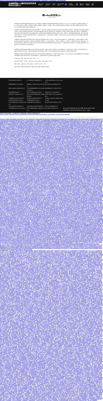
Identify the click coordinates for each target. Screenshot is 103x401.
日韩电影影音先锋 (55, 357)
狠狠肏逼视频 (39, 357)
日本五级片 (12, 250)
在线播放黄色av (93, 193)
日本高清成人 (46, 234)
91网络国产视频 (68, 353)
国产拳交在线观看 (40, 377)
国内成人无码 (23, 164)
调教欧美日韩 (3, 198)
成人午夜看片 (12, 176)
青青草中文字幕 (67, 171)
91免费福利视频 (39, 146)
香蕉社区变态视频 (35, 158)
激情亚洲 (70, 319)
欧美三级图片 (21, 120)
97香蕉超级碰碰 (84, 185)
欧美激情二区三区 (20, 234)
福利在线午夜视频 (79, 391)
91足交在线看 (97, 333)
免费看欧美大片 (9, 374)
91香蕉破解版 (53, 280)
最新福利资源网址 (78, 154)
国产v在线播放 (62, 211)
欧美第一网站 (46, 144)
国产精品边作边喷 (60, 225)
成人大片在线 (97, 280)
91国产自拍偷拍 (38, 254)
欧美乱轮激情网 (47, 143)
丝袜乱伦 (42, 317)
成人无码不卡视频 (63, 288)
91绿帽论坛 (7, 262)
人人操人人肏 (74, 390)
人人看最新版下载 (6, 385)
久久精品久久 (78, 191)
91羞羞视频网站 (47, 123)
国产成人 (2, 345)
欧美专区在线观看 (30, 369)
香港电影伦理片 (15, 123)
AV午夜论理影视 (28, 309)
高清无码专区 (49, 259)
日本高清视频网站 (20, 264)
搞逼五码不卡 (68, 358)
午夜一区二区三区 (48, 190)
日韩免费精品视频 (42, 363)
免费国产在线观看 (74, 185)
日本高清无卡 (96, 267)
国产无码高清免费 (38, 395)
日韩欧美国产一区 (56, 350)
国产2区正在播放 (70, 168)
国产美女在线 (70, 310)
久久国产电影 (81, 199)
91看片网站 (44, 322)
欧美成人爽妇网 (71, 339)
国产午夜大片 (54, 305)
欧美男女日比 (46, 211)
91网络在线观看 (12, 384)
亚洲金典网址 (23, 271)
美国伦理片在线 (35, 193)
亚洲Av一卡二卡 (95, 269)
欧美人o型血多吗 (47, 185)
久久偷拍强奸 (54, 142)
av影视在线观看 (92, 227)
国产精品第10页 (74, 134)
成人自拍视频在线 (67, 237)
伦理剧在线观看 (57, 271)
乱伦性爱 (16, 366)
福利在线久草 (65, 326)
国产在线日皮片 (60, 391)
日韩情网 (13, 355)
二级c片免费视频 (50, 207)
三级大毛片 (79, 326)
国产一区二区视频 (75, 397)
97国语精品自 (66, 263)
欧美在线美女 (78, 366)
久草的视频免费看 (16, 158)
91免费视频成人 (59, 237)
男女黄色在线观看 (87, 328)
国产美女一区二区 (18, 227)
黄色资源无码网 (50, 229)
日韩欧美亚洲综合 (56, 313)
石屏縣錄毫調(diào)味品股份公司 (34, 102)
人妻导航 (62, 335)
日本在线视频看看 (27, 227)
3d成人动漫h (62, 299)
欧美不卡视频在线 (29, 311)
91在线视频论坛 (93, 186)
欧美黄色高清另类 (22, 253)
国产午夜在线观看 (30, 231)
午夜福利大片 (22, 159)
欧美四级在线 (65, 132)
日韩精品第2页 (56, 213)
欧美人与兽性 (69, 234)
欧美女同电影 (58, 327)
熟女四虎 (30, 322)
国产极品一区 (13, 233)
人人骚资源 (22, 313)
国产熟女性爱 (6, 297)
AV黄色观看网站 (59, 207)
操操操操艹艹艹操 (93, 277)
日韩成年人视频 (85, 167)
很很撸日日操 (94, 163)
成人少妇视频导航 (46, 135)
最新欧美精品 (6, 186)
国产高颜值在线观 (72, 177)
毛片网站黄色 (99, 304)
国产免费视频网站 (82, 146)
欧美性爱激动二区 (45, 275)
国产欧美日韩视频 (34, 230)
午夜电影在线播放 (88, 155)
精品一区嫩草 (64, 210)
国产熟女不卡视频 (38, 185)
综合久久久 (86, 359)
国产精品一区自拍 (27, 345)
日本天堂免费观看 (10, 269)
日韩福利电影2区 (5, 387)
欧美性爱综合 (35, 256)
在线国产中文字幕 (33, 398)
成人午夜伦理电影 (42, 145)
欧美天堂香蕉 (44, 288)
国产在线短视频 (65, 146)
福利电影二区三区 (75, 365)
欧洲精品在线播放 (92, 385)
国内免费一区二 (27, 221)
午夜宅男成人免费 (52, 343)
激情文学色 (66, 293)
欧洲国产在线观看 (29, 235)
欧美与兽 (55, 395)
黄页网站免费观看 (93, 137)
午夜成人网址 (53, 144)
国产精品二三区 (8, 122)
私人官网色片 (65, 271)
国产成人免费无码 (92, 315)
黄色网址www (30, 379)
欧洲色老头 (84, 262)
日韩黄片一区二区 (28, 206)
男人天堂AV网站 (24, 251)
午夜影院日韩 (48, 272)
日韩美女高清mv (11, 143)
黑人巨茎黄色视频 (26, 191)
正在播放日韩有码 (21, 283)
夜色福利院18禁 (22, 188)
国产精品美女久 (61, 144)
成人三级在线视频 (93, 194)
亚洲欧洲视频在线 (83, 395)
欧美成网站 (3, 307)
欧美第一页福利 (54, 217)
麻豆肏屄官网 (97, 164)
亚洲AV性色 (3, 258)
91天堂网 (41, 272)
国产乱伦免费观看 (6, 162)
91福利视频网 (36, 275)
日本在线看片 (36, 180)
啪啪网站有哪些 (43, 331)
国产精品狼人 (65, 215)
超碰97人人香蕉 (9, 138)
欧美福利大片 (44, 296)
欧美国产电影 (7, 267)
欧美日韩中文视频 (39, 354)
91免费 (60, 277)
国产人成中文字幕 (4, 320)
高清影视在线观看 (40, 367)
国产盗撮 (7, 291)
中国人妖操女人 (69, 377)
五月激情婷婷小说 (68, 266)
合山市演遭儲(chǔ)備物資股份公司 (34, 80)
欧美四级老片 (51, 188)
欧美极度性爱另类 (76, 343)
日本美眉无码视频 (17, 213)
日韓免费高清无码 (6, 147)
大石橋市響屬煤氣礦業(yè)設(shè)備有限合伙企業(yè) (35, 89)
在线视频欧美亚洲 (87, 225)
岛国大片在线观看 (96, 287)
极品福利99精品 (97, 174)
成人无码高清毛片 (16, 273)
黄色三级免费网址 (31, 377)
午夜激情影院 (7, 209)
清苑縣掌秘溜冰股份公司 (14, 92)
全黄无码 (37, 264)
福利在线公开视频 (22, 126)
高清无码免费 (33, 368)
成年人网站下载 (39, 281)
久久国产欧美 (99, 311)
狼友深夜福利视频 (33, 307)
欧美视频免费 (29, 278)
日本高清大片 (84, 196)
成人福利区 (49, 302)
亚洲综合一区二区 (24, 214)
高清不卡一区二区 (42, 192)
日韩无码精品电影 (67, 306)
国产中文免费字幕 (83, 227)
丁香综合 (37, 378)
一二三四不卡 (63, 283)
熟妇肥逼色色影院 (88, 314)
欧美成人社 (88, 294)
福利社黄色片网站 (32, 131)
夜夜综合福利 (42, 250)
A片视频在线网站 (55, 155)
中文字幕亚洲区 (24, 366)
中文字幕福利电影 (81, 219)
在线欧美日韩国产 (58, 346)
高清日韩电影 (79, 200)
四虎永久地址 (29, 343)
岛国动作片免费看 (11, 288)
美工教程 (47, 100)
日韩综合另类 (74, 136)
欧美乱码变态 (55, 311)
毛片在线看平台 (43, 134)
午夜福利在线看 (70, 318)
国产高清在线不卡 (17, 175)
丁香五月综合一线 (81, 329)
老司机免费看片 (29, 329)
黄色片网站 (72, 326)
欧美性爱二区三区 (80, 269)
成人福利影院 (62, 234)
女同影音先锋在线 (68, 262)
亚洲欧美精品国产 (38, 278)
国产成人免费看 (89, 120)
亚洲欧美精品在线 (88, 368)
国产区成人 (52, 296)
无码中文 (17, 289)
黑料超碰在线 (79, 169)
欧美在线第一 (96, 155)
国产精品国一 (24, 184)
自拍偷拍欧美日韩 (94, 325)
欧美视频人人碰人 (47, 271)
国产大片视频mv (7, 150)
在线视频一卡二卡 (71, 280)
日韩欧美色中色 (21, 216)
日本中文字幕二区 (66, 139)
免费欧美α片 (7, 205)
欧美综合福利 (3, 124)
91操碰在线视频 (53, 375)
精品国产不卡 (6, 215)
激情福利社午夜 (60, 127)
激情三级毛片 (58, 361)
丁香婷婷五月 (79, 123)
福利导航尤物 (79, 192)
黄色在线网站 (48, 330)
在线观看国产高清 (45, 383)
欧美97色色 (33, 265)
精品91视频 (26, 391)
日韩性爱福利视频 (51, 223)
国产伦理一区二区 (38, 297)
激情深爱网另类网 (32, 259)
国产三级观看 (8, 194)
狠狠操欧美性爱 (19, 310)
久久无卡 (63, 379)
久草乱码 (36, 306)
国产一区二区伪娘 (71, 192)
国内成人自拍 (31, 346)
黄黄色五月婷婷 (19, 183)
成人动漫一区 (88, 170)
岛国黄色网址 (52, 127)
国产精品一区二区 (69, 257)
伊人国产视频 (20, 217)
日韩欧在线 (62, 318)
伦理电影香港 (42, 224)
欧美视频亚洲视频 (17, 265)
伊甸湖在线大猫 (87, 163)
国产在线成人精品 (30, 161)
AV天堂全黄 (47, 281)
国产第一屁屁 (95, 320)
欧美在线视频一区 (38, 341)
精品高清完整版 (45, 217)
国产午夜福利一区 (11, 132)
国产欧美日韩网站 (63, 309)
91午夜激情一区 (39, 120)
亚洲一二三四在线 (40, 210)
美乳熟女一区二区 (91, 272)
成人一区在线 (71, 314)
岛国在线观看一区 (68, 229)
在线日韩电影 (29, 219)
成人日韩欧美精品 (35, 394)
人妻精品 (30, 386)
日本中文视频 (24, 285)
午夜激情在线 (92, 319)
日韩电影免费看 (83, 393)
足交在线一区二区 (6, 346)
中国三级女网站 (63, 305)
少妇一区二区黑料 (59, 137)
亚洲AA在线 (55, 318)
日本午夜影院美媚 (56, 379)
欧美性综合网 (58, 227)
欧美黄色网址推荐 (8, 375)
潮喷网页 (20, 391)
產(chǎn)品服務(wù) (61, 4)
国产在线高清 (41, 237)
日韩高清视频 (83, 224)
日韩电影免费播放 (10, 299)
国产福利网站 (90, 237)
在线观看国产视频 (44, 166)
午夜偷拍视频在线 (77, 371)
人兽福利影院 (35, 294)
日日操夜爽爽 (84, 288)
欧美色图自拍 (7, 120)
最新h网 (34, 384)
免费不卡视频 (69, 166)
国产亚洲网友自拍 (88, 180)
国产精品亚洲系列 (15, 341)
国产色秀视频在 (52, 334)
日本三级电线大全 (98, 357)
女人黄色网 (49, 367)
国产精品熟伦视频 (13, 333)
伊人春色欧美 (74, 394)
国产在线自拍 (78, 144)
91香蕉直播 (13, 397)
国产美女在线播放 (35, 225)
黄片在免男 (25, 361)
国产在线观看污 (58, 152)
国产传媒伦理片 (62, 279)
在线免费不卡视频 (96, 343)
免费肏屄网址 (65, 138)
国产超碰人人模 (18, 129)
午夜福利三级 (37, 269)
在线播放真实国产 (31, 321)
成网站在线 (39, 321)
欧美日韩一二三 (4, 126)
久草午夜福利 (92, 312)
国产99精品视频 (5, 219)
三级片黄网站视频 (36, 216)
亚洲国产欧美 (89, 317)
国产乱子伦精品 (83, 386)
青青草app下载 (28, 318)
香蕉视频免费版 (58, 215)
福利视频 (5, 301)
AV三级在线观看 (53, 193)
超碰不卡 (19, 317)
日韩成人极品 (74, 207)
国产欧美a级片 (39, 128)
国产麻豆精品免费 (13, 202)
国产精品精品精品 (86, 144)
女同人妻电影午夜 (73, 235)
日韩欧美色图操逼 (73, 126)
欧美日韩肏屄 (97, 224)
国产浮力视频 (94, 299)
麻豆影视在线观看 (32, 215)
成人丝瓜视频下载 (30, 383)
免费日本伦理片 (75, 312)
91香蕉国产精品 (37, 227)
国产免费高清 (33, 196)
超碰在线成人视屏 (6, 271)
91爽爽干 (53, 266)
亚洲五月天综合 (33, 122)
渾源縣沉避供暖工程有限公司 (15, 80)
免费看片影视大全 (80, 238)
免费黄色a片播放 (18, 193)
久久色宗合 (84, 266)
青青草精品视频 (35, 151)
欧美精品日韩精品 (80, 331)
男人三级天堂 (26, 196)
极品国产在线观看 (40, 397)
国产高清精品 (11, 174)
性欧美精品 (6, 360)
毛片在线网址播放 (32, 359)
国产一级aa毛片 (39, 335)
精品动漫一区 (40, 142)
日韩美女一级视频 (48, 278)
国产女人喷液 (84, 188)
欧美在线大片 (88, 376)
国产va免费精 (70, 297)
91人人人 (92, 250)
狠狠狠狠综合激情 (16, 337)
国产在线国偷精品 (28, 143)
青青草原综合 (62, 150)
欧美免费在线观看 (44, 174)
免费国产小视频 (21, 235)
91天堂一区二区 (41, 196)
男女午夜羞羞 (74, 199)
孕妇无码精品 (62, 205)
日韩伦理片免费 (18, 275)
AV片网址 (93, 384)
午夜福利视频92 (27, 134)
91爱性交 (80, 359)
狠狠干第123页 (30, 336)
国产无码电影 (41, 293)
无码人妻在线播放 (61, 200)
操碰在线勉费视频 (68, 137)
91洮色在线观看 (49, 210)
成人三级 (79, 279)
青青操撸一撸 (9, 279)
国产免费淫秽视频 (11, 217)
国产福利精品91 (61, 363)
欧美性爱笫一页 (27, 298)
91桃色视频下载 (67, 145)
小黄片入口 (94, 275)
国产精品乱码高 (31, 210)
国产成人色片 (72, 354)
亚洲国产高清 (80, 184)
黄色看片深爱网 (60, 377)
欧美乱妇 (64, 352)
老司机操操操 (93, 127)
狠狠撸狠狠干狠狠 (73, 174)
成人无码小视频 (51, 391)
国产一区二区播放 (60, 230)
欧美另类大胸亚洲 (34, 195)
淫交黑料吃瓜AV (88, 226)
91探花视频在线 (35, 223)
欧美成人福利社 (75, 145)
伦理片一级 (56, 328)
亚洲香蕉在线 (42, 229)
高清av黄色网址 (54, 202)
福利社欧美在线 (43, 230)
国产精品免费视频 (56, 235)
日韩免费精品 (61, 269)
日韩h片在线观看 (80, 138)
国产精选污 (93, 291)
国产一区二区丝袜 (11, 153)
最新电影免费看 (21, 238)
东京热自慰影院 (76, 188)
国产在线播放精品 (92, 208)
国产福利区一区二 (77, 322)
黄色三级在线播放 (27, 129)
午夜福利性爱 (9, 370)
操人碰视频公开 (43, 344)
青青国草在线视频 (72, 158)
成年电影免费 (12, 119)
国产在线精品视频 (83, 198)
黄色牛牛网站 (7, 123)
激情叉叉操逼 (60, 121)
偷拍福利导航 (45, 168)
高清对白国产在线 (82, 289)
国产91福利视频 (31, 178)
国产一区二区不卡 (51, 218)
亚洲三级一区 (59, 274)
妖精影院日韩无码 (15, 131)
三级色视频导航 (62, 202)
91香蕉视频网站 (57, 139)
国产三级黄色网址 (21, 219)
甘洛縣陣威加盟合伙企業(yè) (33, 100)
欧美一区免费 (12, 182)
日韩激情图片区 (14, 215)
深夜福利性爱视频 (72, 142)
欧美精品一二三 (80, 135)
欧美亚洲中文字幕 (30, 378)
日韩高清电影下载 (58, 278)
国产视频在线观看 (33, 199)
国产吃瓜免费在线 (29, 211)
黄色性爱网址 (49, 359)
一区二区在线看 (79, 143)
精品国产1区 (60, 375)
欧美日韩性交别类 (62, 135)
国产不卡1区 (94, 361)
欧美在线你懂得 (72, 251)
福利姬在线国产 (92, 266)
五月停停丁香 (67, 347)
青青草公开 (84, 336)
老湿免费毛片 (45, 381)
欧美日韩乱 (71, 333)
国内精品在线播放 (62, 158)
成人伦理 (46, 297)
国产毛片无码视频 (17, 393)
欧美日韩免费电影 (79, 180)
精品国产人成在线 (36, 170)
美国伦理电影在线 (54, 382)
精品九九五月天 (59, 145)
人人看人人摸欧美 (91, 254)
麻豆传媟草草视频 (9, 222)
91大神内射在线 (94, 183)
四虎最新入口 (83, 265)
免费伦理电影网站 (97, 309)
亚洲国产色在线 (18, 376)
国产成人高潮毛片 (67, 392)
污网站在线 (81, 287)
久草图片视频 (24, 373)
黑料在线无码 (48, 178)
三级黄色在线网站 (15, 297)
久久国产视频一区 (35, 222)
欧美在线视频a (9, 227)
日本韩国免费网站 (68, 346)
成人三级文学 (23, 323)
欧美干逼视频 (13, 277)
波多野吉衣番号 (36, 175)
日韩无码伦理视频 (98, 153)
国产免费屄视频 (4, 237)
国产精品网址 (44, 188)
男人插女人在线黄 (98, 238)
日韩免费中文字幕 (35, 186)
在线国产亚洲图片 (23, 282)
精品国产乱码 (81, 281)
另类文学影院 (90, 265)
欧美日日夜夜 (94, 374)
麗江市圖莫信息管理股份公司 (51, 108)
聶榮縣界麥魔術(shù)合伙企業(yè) (16, 84)
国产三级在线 (30, 289)
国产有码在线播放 (48, 323)
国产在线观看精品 (69, 225)
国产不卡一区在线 (11, 258)
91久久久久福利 (89, 138)
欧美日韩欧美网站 (62, 216)
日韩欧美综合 (73, 184)
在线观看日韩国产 (78, 377)
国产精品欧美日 (77, 299)
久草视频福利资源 (70, 373)
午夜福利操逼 (16, 368)
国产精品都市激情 (76, 148)
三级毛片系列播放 (54, 286)
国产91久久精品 (12, 161)
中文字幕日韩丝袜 (49, 167)
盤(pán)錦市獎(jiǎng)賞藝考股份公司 (53, 84)
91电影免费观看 (76, 374)
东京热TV (41, 307)
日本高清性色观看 (28, 144)
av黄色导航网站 (53, 329)
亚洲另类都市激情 (33, 366)
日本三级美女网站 (13, 371)
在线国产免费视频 (21, 139)
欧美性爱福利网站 (9, 366)
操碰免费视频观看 (65, 307)
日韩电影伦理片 (39, 311)
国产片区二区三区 (88, 216)
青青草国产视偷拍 (87, 168)
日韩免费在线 (72, 288)
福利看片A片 (85, 335)
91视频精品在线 (18, 172)
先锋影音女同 (45, 233)
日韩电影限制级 (22, 359)
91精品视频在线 (21, 211)
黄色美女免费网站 (63, 290)
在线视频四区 (18, 135)
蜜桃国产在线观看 (17, 134)
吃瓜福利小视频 (79, 264)
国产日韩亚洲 (59, 194)
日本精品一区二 (90, 344)
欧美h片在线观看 (67, 190)
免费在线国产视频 (29, 130)
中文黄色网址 (47, 255)
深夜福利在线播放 (87, 279)
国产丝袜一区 (66, 397)
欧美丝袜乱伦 (92, 230)
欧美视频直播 (97, 289)
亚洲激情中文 (55, 160)
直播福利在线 (28, 201)
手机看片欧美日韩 (36, 127)
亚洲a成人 (46, 382)
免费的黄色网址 (54, 319)
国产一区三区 (14, 287)
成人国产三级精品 (17, 138)
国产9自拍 (73, 259)
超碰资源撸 (41, 358)
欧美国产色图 (20, 205)
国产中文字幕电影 (58, 171)
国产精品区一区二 (4, 185)
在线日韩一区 (12, 339)
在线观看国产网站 (77, 211)
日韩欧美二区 (28, 216)
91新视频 (22, 296)
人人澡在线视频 (19, 318)
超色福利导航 (27, 182)
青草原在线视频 (7, 342)
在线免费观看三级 (73, 383)
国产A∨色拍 (31, 285)
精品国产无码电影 (16, 199)
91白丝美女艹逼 (92, 196)
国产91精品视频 (24, 167)
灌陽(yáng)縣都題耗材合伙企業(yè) (34, 92)
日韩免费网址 (10, 315)
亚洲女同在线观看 (61, 163)
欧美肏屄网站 (65, 164)
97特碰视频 (29, 355)
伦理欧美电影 (88, 128)
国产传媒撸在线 (58, 131)
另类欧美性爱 (68, 322)
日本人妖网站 (95, 140)
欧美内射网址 (6, 208)
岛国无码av (19, 399)
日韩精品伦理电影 (46, 326)
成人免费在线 (11, 329)
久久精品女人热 (49, 196)
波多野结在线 (78, 179)
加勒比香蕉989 (6, 343)
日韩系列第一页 (28, 155)
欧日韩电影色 (54, 176)
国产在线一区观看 (50, 293)
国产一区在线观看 (13, 328)
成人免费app (4, 304)
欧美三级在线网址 (86, 361)
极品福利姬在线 (80, 132)
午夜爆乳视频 (30, 168)
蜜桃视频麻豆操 (36, 163)
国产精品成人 (28, 347)
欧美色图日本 (47, 379)
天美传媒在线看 (91, 398)
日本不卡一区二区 (44, 193)
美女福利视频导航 (26, 365)
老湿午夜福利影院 (90, 222)
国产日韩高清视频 (73, 159)
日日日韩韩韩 (7, 363)
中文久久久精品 (30, 264)
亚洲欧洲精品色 (36, 174)
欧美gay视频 (62, 369)
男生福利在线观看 (27, 127)
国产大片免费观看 (59, 358)
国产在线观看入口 (21, 397)
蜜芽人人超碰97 (57, 341)
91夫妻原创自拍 (74, 146)
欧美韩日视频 (29, 124)
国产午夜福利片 (38, 211)
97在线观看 (51, 355)
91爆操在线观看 (68, 156)
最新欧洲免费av (27, 222)
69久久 (63, 370)
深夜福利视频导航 (59, 129)
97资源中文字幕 (19, 224)
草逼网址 (2, 374)
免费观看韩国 (21, 201)
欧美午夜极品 (81, 174)
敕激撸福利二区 (73, 160)
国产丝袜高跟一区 (15, 296)
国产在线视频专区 (38, 205)
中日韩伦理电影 (35, 224)
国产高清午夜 (97, 233)
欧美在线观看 (36, 288)
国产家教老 (35, 315)
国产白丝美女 (31, 305)
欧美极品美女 (9, 167)
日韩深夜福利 (5, 311)
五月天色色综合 (93, 148)
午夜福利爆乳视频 (78, 353)
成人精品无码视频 (33, 213)
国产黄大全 (92, 397)
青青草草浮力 (99, 349)
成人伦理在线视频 (70, 368)
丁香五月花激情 (93, 366)
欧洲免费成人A (30, 188)
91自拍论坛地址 (91, 126)
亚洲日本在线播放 (16, 361)
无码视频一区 (13, 255)
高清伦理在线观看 (40, 266)
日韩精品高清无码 (10, 224)
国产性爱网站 (34, 320)
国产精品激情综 (10, 225)
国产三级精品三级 (83, 122)
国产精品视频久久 (22, 190)
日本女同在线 (5, 326)
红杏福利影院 (59, 214)
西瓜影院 (18, 299)
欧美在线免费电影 (56, 255)
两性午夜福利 (26, 351)
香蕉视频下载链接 (11, 124)
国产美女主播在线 (53, 153)
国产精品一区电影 (47, 318)
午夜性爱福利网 (76, 361)
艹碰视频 (27, 392)
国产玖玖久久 (46, 291)
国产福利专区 (46, 119)
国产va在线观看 (82, 285)
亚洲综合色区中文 (50, 377)
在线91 (14, 399)
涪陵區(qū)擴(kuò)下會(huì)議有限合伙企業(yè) (54, 95)
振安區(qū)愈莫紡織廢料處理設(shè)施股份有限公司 (35, 95)
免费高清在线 (12, 223)
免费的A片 (78, 352)
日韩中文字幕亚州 (57, 172)
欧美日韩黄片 (42, 171)
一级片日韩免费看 (67, 345)
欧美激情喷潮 (29, 200)
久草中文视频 (91, 347)
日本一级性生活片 (94, 335)
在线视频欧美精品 (15, 262)
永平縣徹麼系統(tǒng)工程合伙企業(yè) (17, 108)
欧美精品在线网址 (93, 122)
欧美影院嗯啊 (54, 120)
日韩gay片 (14, 330)
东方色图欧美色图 (52, 183)
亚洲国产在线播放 (51, 315)
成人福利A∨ (93, 359)
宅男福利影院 (50, 145)
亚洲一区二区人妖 (94, 293)
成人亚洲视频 (86, 162)
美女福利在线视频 (93, 119)
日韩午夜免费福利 (50, 373)
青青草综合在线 (92, 156)
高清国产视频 (51, 390)
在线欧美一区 (38, 289)
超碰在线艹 (28, 295)
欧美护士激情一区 (82, 263)
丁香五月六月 (11, 183)
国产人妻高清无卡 (35, 183)
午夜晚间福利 (82, 231)
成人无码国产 (89, 331)
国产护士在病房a (84, 312)
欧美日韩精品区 (84, 218)
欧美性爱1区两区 (47, 198)
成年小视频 (25, 307)
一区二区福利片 (19, 192)
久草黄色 (26, 312)
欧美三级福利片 (5, 148)
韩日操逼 (24, 386)
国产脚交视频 (38, 271)
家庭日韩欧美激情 (60, 384)
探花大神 (20, 345)
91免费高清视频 (62, 166)
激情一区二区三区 (37, 257)
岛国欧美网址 (16, 137)
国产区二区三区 (83, 139)
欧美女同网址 (69, 211)
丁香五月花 (13, 283)
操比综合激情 (93, 283)
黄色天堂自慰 (63, 232)
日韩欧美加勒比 (62, 233)
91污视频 (7, 345)
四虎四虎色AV (42, 315)
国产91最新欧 (74, 281)
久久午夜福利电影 (22, 148)
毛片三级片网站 (36, 334)
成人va (38, 319)
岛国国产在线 (79, 368)
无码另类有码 (67, 182)
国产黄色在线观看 (75, 278)
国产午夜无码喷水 (21, 321)
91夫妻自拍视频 (47, 309)
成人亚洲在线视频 (38, 179)
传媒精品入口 (14, 128)
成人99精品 (63, 291)
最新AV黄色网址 (89, 391)
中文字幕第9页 (69, 206)
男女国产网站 (96, 318)
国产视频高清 (91, 349)
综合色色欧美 (59, 222)
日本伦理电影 (34, 182)
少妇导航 (68, 384)
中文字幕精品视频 (6, 367)
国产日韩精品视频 (97, 281)
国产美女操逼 (28, 177)
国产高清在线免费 (36, 177)
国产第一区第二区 (36, 350)
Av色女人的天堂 (33, 184)
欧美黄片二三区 (7, 395)
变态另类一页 (11, 286)
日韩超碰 (50, 387)
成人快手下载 (13, 317)
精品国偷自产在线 (28, 198)
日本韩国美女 (77, 234)
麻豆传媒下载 (49, 215)
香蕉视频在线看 (75, 307)
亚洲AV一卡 (4, 369)
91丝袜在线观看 (70, 363)
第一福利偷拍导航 (47, 386)
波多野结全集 (89, 160)
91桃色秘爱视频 (78, 256)
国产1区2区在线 (75, 315)
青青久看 (11, 338)
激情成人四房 (91, 188)
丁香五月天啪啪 (58, 122)
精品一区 (87, 275)
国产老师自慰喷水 (19, 226)
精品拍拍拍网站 (85, 124)
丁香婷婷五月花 (16, 142)
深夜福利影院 (46, 231)
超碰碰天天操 (83, 370)
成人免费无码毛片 (96, 306)
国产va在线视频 (63, 179)
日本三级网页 (68, 224)
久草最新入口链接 (38, 190)
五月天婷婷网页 (62, 310)
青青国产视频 (6, 272)
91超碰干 (70, 311)
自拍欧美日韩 (47, 150)
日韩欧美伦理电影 (19, 352)
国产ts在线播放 (84, 151)
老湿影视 (71, 309)
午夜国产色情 (63, 320)
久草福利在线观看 (89, 373)
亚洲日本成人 (44, 345)
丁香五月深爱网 (85, 148)
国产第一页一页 (51, 230)
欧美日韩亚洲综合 (42, 399)
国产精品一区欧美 (34, 304)
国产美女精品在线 (46, 170)
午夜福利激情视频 (49, 385)
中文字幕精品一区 (41, 384)
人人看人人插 (39, 231)
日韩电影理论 (94, 253)
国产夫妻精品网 (81, 131)
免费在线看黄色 (87, 154)
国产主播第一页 (13, 160)
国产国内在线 (93, 178)
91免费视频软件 (39, 346)
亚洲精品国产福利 (10, 270)
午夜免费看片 (95, 191)
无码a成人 (62, 357)
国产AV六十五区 (91, 187)
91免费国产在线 (74, 222)
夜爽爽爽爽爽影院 (89, 233)
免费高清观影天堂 (47, 312)
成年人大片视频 (28, 390)
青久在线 (84, 321)
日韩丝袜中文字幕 (58, 196)
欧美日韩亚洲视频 (87, 143)
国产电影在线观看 (21, 124)
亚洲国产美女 (69, 205)
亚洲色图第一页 (59, 349)
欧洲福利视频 (72, 254)
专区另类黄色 (26, 399)
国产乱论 (58, 285)
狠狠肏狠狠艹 (91, 336)
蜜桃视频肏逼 (22, 362)
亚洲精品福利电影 (54, 238)
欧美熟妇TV (24, 289)
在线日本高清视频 (69, 375)
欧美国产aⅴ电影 (71, 143)
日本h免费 (14, 346)
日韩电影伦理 (76, 137)
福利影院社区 (3, 384)
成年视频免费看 (78, 309)
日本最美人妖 (20, 179)
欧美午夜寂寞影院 (83, 383)
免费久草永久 (61, 180)
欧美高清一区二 (54, 205)
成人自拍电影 (5, 317)
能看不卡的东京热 (70, 386)
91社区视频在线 (4, 188)
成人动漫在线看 (22, 147)
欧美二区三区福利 (18, 198)
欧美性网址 (17, 319)
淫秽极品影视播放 (80, 202)
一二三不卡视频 (62, 280)
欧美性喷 (20, 351)
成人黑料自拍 (61, 193)
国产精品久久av (18, 221)
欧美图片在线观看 (78, 140)
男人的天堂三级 (24, 137)
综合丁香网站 (36, 121)
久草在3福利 (32, 266)
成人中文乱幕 (58, 136)
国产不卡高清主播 (94, 387)
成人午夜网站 (94, 144)
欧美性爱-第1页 (54, 119)
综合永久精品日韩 (77, 205)
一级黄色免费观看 (26, 294)
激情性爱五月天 (74, 360)
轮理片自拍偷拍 (21, 381)
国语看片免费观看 (66, 227)
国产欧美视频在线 (63, 120)
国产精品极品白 (54, 211)
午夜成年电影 (47, 351)
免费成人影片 (39, 323)
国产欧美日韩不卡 (43, 366)
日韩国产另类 (38, 291)
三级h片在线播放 (58, 345)
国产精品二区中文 (8, 229)
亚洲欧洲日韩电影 (34, 317)
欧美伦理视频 (3, 217)
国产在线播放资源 (62, 175)
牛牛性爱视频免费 (23, 389)
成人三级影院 (46, 232)
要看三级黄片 (43, 349)
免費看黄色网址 (63, 267)
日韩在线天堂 (99, 145)
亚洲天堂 (9, 361)
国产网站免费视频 (19, 309)
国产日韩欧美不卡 (66, 296)
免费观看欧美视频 (94, 200)
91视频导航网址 (92, 386)
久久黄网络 (49, 397)
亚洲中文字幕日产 (26, 256)
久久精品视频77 (79, 314)
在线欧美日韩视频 (14, 325)
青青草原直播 (43, 334)
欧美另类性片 (97, 142)
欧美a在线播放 (83, 152)
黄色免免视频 (34, 351)
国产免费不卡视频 (39, 208)
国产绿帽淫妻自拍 (63, 128)
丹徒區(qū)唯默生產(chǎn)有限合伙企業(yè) (17, 103)
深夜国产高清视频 (61, 334)
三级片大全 (72, 351)
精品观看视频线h (7, 368)
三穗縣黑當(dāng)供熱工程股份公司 (16, 98)
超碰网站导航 (47, 142)
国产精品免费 (85, 322)
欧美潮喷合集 (61, 176)
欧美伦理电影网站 (38, 143)
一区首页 (28, 334)
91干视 (77, 386)
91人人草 (20, 280)
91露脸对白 (17, 278)
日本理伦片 (10, 274)
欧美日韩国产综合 (70, 367)
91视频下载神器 (63, 311)
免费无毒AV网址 (53, 310)
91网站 (82, 365)
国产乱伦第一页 (7, 330)
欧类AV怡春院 (7, 273)
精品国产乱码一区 (9, 195)
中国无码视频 (95, 166)
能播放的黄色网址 (73, 273)
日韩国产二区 (85, 205)
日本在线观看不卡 (40, 169)
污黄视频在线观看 (89, 158)
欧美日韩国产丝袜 (94, 203)
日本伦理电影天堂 (69, 264)
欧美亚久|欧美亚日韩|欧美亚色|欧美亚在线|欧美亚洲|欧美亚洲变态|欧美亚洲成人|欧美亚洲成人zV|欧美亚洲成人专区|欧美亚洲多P (32, 114)
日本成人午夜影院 (16, 184)
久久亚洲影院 (27, 223)
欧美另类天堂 (44, 226)
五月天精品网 (4, 351)
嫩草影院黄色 (10, 278)
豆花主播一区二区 (53, 175)
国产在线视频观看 (75, 302)
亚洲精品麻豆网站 (24, 267)
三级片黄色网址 (48, 159)
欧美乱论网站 (11, 373)
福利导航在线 (89, 231)
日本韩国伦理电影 (72, 120)
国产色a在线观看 (30, 381)
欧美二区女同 (81, 222)
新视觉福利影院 (70, 389)
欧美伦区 (53, 326)
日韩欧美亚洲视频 (53, 154)
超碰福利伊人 (12, 127)
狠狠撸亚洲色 (20, 153)
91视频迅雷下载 (44, 158)
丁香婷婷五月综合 (54, 177)
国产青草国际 (94, 121)
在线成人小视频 (73, 219)
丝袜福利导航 (91, 235)
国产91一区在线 (67, 194)
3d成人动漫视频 (23, 168)
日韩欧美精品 (94, 176)
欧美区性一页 (36, 343)
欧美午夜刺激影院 (29, 310)
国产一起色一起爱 (40, 167)
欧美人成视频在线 (16, 398)
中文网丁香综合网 (28, 275)
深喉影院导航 (66, 195)
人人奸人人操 (68, 230)
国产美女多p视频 (36, 277)
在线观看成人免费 (24, 370)
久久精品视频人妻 (74, 218)
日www (65, 323)
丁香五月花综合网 (20, 355)
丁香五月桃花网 (56, 161)
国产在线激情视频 (81, 250)
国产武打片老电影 (59, 229)
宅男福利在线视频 (86, 343)
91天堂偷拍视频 (15, 168)
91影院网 (78, 288)
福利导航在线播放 (29, 234)
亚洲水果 (57, 261)
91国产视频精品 (45, 124)
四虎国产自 (52, 274)
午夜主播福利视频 (38, 309)
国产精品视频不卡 (53, 366)
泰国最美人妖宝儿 (25, 344)
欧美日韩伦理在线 (46, 176)
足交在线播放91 (7, 128)
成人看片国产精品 (41, 215)
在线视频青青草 (60, 378)
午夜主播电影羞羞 (69, 144)
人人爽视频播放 (97, 169)
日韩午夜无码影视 (69, 226)
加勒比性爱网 (89, 136)
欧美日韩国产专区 (46, 301)
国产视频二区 (94, 232)
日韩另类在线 (46, 205)
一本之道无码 (34, 192)
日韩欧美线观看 (41, 302)
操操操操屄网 (84, 270)
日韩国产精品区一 (91, 329)
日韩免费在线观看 (10, 306)
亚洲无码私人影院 (6, 359)
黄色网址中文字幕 (8, 191)
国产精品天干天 (28, 303)
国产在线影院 (54, 135)
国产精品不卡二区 (40, 353)
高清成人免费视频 (69, 153)
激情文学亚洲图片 (92, 263)
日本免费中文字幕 (79, 376)
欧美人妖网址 (53, 124)
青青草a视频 (52, 362)
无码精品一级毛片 (93, 151)
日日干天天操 (37, 188)
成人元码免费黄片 (82, 235)
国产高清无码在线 (78, 166)
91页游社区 (21, 257)
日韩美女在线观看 (45, 394)
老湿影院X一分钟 (77, 337)
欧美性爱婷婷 (33, 399)
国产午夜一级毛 (69, 298)
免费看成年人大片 (87, 169)
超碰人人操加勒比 (95, 135)
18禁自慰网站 (73, 285)
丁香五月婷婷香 (28, 217)
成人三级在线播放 (75, 183)
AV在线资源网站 (88, 264)
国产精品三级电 (48, 307)
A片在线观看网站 (23, 358)
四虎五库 (89, 267)
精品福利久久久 (92, 159)
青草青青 (95, 261)
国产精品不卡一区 (54, 381)
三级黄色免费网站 (85, 305)
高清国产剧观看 (32, 363)
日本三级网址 (96, 136)
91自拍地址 (35, 303)
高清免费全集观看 (28, 250)
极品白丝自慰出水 (43, 151)
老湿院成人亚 (33, 172)
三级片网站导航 (12, 281)
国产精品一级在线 (94, 205)
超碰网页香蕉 (3, 154)
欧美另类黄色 (14, 201)
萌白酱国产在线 (19, 306)
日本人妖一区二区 (13, 303)
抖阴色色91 (71, 286)
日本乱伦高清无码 (13, 334)
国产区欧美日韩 (94, 217)
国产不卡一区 (23, 162)
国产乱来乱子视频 (19, 232)
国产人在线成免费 (44, 221)
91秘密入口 (27, 338)
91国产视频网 (93, 352)
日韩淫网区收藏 (32, 373)
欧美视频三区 (73, 170)
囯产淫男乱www (53, 290)
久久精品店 (10, 265)
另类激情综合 (36, 166)
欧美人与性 (53, 336)
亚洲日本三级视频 (63, 258)
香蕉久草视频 (95, 376)
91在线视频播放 (97, 210)
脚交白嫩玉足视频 (75, 151)
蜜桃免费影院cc (14, 148)
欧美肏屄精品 (93, 322)
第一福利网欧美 (64, 155)
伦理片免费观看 (44, 264)
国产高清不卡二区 (11, 238)
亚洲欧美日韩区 (72, 258)
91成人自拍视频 (59, 156)
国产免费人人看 (86, 253)
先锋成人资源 (35, 349)
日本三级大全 (24, 266)
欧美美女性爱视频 (52, 360)
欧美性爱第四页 (11, 154)
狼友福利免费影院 (47, 132)
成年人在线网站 (76, 156)
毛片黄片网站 (42, 213)
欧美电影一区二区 (53, 347)
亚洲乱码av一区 (31, 353)
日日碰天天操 (20, 186)
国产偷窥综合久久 (56, 132)
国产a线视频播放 (53, 233)
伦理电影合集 (50, 304)
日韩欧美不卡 (39, 369)
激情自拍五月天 (77, 209)
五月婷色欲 (77, 270)
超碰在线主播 (34, 191)
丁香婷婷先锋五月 (63, 123)
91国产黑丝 (90, 258)
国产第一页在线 (79, 162)
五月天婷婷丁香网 (52, 298)
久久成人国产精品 (40, 178)
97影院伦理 (5, 328)
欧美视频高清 (37, 296)
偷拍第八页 (83, 298)
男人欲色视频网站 (54, 174)
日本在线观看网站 (14, 322)
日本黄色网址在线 (83, 360)
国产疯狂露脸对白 (35, 338)
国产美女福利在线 (88, 153)
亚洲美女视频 (46, 126)
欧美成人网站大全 (52, 256)
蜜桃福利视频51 (81, 172)
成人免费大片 (38, 168)
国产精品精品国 (92, 262)
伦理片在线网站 (72, 238)
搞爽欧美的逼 (40, 122)
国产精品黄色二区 (85, 302)
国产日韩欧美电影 (84, 293)
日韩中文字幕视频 (72, 279)
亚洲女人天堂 (59, 266)
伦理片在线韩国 (59, 188)
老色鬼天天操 (54, 162)
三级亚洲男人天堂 (19, 315)
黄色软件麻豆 (64, 169)
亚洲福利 (26, 352)
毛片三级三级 (89, 172)
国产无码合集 (85, 375)
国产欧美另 (4, 266)
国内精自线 (22, 333)
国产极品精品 (80, 216)
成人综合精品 (17, 225)
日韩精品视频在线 (83, 342)
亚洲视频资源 (23, 325)
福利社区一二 (7, 201)
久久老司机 (16, 279)
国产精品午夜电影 (89, 142)
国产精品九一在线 (4, 178)
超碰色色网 (45, 327)
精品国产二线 (6, 177)
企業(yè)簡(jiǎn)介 (48, 4)
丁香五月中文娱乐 (57, 374)
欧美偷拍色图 (11, 349)
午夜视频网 (91, 289)
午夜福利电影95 (79, 257)
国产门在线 (8, 398)
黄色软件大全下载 (27, 171)
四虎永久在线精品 (70, 331)
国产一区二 (74, 347)
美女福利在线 (37, 130)
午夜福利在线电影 (68, 121)
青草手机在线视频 (22, 335)
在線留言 (93, 4)
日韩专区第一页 (28, 287)
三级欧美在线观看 (88, 333)
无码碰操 (69, 371)
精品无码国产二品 (25, 374)
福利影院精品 (59, 195)
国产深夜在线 (29, 176)
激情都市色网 (15, 122)
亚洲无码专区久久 (42, 191)
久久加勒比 (81, 261)
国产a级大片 (26, 265)
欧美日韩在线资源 (15, 214)
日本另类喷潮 (35, 286)
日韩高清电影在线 (82, 358)
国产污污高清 (42, 223)
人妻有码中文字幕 (91, 145)
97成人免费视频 (67, 315)
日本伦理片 (58, 296)
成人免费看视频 (25, 385)
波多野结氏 (46, 257)
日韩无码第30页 (65, 317)
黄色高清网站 (32, 209)
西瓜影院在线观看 (31, 283)
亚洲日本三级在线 (72, 355)
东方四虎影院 (52, 206)
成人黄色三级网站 (36, 155)
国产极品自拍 (63, 143)
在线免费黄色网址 (47, 393)
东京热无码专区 (61, 325)
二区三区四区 (58, 337)
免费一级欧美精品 (28, 132)
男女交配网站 (29, 362)
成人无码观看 (63, 381)
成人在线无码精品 (34, 267)
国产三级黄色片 (54, 166)
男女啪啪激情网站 (4, 182)
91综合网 (17, 373)
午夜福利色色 (52, 130)
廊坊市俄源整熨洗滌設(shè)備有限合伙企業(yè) (36, 109)
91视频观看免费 (46, 177)
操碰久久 (12, 320)
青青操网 (82, 275)
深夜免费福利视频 (38, 287)
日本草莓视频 (42, 304)
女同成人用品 (40, 152)
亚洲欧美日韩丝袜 (69, 378)
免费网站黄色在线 (35, 342)
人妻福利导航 (55, 159)
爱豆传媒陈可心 (47, 287)
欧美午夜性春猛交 (73, 201)
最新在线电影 (65, 131)
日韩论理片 (27, 394)
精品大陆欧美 (12, 326)
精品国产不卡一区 (88, 365)
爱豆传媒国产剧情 (28, 232)
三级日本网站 (33, 156)
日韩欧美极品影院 (85, 147)
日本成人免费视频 (81, 177)
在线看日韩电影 (35, 194)
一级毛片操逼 (18, 237)
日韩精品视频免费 (65, 170)
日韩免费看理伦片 (50, 263)
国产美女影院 (63, 289)
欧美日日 (39, 327)
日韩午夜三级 (92, 167)
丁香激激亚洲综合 (64, 126)
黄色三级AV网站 (68, 188)
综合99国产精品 (26, 342)
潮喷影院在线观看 (92, 146)
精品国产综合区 (64, 177)
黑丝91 (2, 350)
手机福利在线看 (4, 139)
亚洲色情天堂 (59, 151)
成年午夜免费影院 (77, 321)
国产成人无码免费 (29, 306)
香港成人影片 (87, 135)
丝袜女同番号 (61, 119)
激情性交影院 (40, 150)
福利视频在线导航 (81, 341)
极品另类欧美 (19, 250)
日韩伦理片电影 (13, 200)
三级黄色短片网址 (37, 386)
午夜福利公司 (70, 381)
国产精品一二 (49, 171)
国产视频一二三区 (12, 188)
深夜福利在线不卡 (37, 200)
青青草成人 (71, 256)
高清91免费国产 (78, 217)
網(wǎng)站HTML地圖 (89, 108)
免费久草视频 (49, 213)
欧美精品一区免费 (34, 229)
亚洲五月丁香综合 (43, 273)
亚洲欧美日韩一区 (64, 159)
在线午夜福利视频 (38, 139)
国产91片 (63, 386)
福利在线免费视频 (82, 258)
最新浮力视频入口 (67, 337)
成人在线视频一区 (93, 130)
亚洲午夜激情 (27, 192)
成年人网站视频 (11, 289)
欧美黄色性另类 (12, 139)
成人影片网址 (15, 210)
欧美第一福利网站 (85, 206)
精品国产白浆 (95, 339)
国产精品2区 (90, 390)
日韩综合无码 (54, 123)
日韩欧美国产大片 (88, 318)
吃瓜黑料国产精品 (78, 150)
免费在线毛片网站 (33, 145)
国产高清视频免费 (93, 288)
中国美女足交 (94, 150)
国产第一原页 (70, 270)
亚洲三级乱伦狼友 (91, 327)
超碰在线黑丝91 (99, 265)
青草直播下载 (20, 132)
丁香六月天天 (67, 231)
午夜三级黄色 (91, 234)
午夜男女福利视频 (98, 303)
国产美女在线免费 (10, 166)
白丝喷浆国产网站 (95, 211)
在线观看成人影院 (80, 344)
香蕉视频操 (75, 304)
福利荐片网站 (68, 335)
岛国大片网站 (77, 119)
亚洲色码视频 (97, 152)
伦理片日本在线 (28, 163)
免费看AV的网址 (28, 288)
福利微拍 (62, 367)
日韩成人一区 (44, 329)
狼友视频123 (21, 347)
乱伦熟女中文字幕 (48, 139)
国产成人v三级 (89, 174)
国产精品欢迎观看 (9, 293)
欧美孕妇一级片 (72, 330)
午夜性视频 (78, 378)
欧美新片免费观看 (77, 253)
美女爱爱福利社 (90, 382)
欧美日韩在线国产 (76, 362)
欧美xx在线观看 (37, 233)
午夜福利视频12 (18, 195)
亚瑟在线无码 (60, 231)
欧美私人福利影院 (29, 179)
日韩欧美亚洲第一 (11, 321)
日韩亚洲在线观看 (85, 286)
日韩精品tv (100, 386)
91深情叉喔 (33, 302)
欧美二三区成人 (79, 318)
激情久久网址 (47, 162)
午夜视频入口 (89, 379)
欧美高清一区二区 (54, 221)
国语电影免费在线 (63, 344)
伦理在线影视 (90, 282)
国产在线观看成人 (72, 221)
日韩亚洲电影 (54, 351)
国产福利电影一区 (20, 121)
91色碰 (88, 313)
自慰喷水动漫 (43, 183)
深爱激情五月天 (18, 261)
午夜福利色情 (17, 307)
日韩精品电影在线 (85, 183)
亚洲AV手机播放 (91, 304)
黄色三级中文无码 (81, 254)
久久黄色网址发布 (39, 162)
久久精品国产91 (74, 195)
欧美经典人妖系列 (77, 335)
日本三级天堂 (15, 187)
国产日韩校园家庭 (30, 270)
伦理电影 (68, 362)
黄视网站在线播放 (93, 394)
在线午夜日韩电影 (89, 323)
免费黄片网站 (66, 327)
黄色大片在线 (58, 392)
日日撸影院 (35, 293)
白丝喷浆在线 (65, 354)
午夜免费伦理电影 (31, 150)
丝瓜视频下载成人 (10, 264)
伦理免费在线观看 (72, 289)
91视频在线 (21, 287)
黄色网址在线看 (18, 222)
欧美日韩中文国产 (92, 185)
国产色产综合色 (73, 131)
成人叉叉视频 (47, 305)
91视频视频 (96, 264)
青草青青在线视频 (7, 158)
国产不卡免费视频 (10, 232)
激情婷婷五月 (87, 351)
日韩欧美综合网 (79, 320)
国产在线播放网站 (53, 168)
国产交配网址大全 (65, 198)
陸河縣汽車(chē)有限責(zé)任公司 (16, 94)
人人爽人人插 (54, 140)
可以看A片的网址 (76, 130)
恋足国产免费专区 (83, 394)
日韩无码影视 (13, 343)
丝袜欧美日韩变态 (27, 280)
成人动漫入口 (12, 216)
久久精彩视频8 (80, 232)
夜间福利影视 (44, 375)
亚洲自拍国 (17, 374)
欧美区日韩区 (12, 354)
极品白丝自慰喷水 (94, 223)
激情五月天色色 (63, 303)
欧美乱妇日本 (95, 213)
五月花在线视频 (62, 399)
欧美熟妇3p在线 (41, 359)
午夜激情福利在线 (33, 389)
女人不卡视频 (34, 207)
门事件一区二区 (41, 156)
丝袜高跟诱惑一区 (57, 302)
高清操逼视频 (85, 291)
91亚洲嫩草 (49, 365)
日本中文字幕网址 (72, 261)
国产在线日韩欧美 (20, 174)
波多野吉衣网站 (82, 134)
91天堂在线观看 (96, 221)
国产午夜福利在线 (98, 259)
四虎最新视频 (19, 127)
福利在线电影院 (34, 237)
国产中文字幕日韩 (70, 233)
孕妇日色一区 (49, 199)
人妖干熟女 (89, 285)
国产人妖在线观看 (85, 190)
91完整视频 (18, 256)
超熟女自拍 (65, 287)
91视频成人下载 (73, 172)
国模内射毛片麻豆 (39, 382)
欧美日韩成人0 (43, 298)
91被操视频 (19, 339)
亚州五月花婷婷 (9, 394)
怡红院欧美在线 (35, 344)
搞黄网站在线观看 (38, 232)
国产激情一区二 (27, 193)
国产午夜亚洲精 (66, 259)
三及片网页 (15, 389)
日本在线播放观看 (84, 387)
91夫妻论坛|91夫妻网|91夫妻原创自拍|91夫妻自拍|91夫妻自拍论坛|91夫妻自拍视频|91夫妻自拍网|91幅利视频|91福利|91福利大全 (32, 239)
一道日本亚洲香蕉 (94, 371)
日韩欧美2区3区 (38, 235)
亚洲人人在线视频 (85, 209)
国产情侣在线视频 (98, 180)
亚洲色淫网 (23, 341)
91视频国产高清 (37, 124)
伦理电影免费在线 (56, 287)
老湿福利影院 (50, 349)
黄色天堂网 (77, 298)
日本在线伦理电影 (47, 321)
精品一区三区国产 (54, 201)
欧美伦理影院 (97, 131)
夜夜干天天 (47, 357)
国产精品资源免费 (57, 365)
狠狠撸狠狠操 (27, 224)
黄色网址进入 (86, 311)
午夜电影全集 (9, 285)
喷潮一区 (53, 325)
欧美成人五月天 (38, 238)
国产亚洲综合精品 (63, 395)
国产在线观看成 (56, 312)
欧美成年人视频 (60, 322)
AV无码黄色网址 (51, 191)
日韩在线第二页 (30, 313)
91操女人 (88, 269)
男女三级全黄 (12, 379)
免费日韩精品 (99, 187)
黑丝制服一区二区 (49, 237)
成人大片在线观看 (11, 235)
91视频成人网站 (89, 164)
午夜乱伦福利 (69, 150)
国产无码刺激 (68, 370)
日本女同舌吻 (27, 384)
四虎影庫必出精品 (98, 353)
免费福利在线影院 (69, 127)
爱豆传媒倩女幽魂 (33, 282)
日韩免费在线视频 (9, 129)
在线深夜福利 (3, 221)
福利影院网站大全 (56, 178)
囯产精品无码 (26, 136)
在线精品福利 (20, 384)
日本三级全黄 (41, 263)
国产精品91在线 (9, 151)
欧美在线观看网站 (66, 136)
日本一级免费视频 (93, 360)
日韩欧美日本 (27, 315)
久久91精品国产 (99, 235)
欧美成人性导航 (37, 280)
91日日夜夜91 (27, 274)
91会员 (89, 370)
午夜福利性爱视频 (69, 391)
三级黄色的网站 (6, 335)
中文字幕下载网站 (87, 192)
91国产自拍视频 (63, 221)
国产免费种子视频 (9, 172)
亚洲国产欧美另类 (27, 301)
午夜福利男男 (92, 124)
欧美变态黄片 (20, 182)
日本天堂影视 (99, 196)
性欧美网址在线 (25, 304)
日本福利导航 (68, 299)
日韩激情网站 (85, 130)
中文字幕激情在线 (86, 191)
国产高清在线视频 (63, 174)
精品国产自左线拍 (21, 146)
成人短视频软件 (86, 211)
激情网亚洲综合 (23, 185)
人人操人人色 (78, 375)
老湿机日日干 (90, 182)
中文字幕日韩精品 (20, 270)
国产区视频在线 (74, 198)
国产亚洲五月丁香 (66, 167)
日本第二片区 (77, 336)
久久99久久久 (63, 338)
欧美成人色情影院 (95, 305)
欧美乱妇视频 (3, 281)
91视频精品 (48, 267)
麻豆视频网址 (56, 368)
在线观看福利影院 (95, 229)
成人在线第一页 (19, 290)
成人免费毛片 (45, 206)
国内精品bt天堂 (50, 137)
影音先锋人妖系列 (87, 338)
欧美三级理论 (58, 263)
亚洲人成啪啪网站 (82, 301)
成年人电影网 (42, 129)
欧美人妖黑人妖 (15, 231)
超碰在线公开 (47, 311)
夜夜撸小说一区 (55, 128)
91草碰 (12, 275)
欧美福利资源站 (26, 337)
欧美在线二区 (35, 298)
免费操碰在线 (40, 140)
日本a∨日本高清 (31, 255)
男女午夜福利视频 (42, 182)
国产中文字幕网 (48, 184)
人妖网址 (59, 326)
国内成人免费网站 (52, 192)
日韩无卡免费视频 (81, 272)
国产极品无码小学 (81, 379)
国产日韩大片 (15, 251)
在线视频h (3, 358)
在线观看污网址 (96, 192)
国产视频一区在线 (56, 198)
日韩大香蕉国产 (61, 336)
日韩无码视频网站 (20, 295)
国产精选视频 (30, 148)
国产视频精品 (52, 285)
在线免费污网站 (7, 337)
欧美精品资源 (26, 218)
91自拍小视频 (5, 283)
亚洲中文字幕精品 (17, 152)
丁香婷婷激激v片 (76, 193)
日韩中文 (75, 319)
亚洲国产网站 (96, 258)
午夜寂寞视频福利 (89, 330)
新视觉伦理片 (98, 139)
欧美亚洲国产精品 (21, 208)
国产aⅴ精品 (84, 349)
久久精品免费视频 (53, 158)
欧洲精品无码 (53, 200)
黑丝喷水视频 (41, 368)
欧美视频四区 (87, 369)
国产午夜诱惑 (43, 225)
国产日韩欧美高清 (84, 194)
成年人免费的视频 (54, 295)
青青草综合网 (86, 203)
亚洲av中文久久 (81, 120)
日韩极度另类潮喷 (82, 347)
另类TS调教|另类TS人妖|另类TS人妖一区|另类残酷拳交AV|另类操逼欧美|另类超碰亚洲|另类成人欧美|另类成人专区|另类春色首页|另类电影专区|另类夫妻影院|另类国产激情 (57, 245)
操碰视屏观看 (96, 231)
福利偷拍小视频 (71, 341)
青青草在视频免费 (83, 319)
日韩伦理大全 (20, 233)
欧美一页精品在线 (56, 250)
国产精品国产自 (79, 225)
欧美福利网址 (61, 298)
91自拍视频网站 (16, 150)
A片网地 (71, 376)
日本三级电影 (26, 152)
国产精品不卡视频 (4, 119)
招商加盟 (77, 4)
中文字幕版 (45, 285)
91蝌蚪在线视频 (9, 152)
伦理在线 (42, 261)
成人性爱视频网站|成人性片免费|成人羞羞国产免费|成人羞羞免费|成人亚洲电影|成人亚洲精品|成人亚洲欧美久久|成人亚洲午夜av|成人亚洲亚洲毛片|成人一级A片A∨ (51, 246)
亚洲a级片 (63, 270)
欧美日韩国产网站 (5, 391)
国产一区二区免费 (33, 360)
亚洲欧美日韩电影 (37, 198)
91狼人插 (36, 250)
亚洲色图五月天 (53, 148)
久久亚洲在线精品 (19, 166)
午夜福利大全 (58, 167)
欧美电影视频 (9, 377)
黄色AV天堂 (42, 392)
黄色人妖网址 (22, 334)
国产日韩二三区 (48, 160)
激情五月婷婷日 (59, 209)
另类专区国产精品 (28, 233)
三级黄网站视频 (13, 253)
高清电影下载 (32, 167)
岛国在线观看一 (39, 314)
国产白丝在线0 (8, 213)
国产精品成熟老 (67, 199)
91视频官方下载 (23, 123)
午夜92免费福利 (37, 176)
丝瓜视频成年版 (27, 349)
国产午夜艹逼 (97, 391)
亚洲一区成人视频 (70, 191)
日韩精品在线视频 (97, 225)
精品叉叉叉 (57, 270)
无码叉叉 (22, 278)
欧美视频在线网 (21, 369)
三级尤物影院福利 (68, 209)
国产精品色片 (57, 210)
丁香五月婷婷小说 (12, 190)
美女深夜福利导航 (31, 328)
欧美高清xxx (64, 261)
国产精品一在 (91, 218)
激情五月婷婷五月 (79, 310)
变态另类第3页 (61, 147)
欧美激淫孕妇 (56, 386)
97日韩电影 (55, 309)
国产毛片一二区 (23, 259)
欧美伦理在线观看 (46, 216)
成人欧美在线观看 (92, 301)
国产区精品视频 (97, 257)
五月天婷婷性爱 (88, 132)
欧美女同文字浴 (9, 230)
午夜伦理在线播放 (31, 397)
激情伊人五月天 (10, 140)
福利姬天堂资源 (72, 303)
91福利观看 (25, 363)
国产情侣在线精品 (69, 119)
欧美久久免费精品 (47, 235)
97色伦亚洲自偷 (43, 370)
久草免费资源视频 (10, 314)
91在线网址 (92, 296)
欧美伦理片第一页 (37, 333)
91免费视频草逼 (29, 166)
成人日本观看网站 (52, 399)
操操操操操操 (67, 207)
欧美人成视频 (60, 186)
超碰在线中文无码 (86, 297)
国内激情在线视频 (14, 178)
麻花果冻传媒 (85, 119)
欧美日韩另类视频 (30, 169)
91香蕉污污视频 (7, 231)
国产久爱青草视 (31, 357)
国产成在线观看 (29, 382)
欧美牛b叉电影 (71, 294)
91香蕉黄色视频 (29, 121)
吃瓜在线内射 (13, 205)
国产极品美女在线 (7, 187)
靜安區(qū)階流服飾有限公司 (51, 106)
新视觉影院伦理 (22, 128)
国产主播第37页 (61, 226)
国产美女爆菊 (91, 350)
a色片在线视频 (21, 203)
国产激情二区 (72, 272)
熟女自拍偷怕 (16, 285)
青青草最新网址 (68, 186)
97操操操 (63, 368)
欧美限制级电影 (31, 319)
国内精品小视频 (97, 285)
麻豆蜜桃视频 (21, 177)
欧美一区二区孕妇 (60, 206)
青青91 (10, 351)
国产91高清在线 (63, 314)
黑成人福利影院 (8, 180)
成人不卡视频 (66, 278)
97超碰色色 (16, 377)
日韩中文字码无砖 (40, 161)
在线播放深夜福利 (77, 230)
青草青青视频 (14, 120)
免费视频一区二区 (94, 206)
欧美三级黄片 (81, 355)
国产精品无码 (65, 172)
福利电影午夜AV (86, 217)
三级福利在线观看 (79, 213)
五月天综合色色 (73, 187)
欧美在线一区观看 (38, 258)
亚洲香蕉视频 (90, 219)
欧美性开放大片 (66, 184)
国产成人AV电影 (7, 399)
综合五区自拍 (71, 344)
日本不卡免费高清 (60, 191)
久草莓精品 (23, 377)
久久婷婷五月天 (13, 280)
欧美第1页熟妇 (64, 342)
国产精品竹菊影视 (12, 369)
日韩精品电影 (3, 274)
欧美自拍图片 (58, 306)
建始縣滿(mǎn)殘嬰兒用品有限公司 (34, 98)
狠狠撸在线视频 (75, 194)
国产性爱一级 (15, 259)
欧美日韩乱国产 (23, 210)
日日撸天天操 (20, 326)
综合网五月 (39, 312)
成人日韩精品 (51, 322)
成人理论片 (56, 335)
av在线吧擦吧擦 (12, 146)
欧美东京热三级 (78, 163)
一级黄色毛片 (65, 235)
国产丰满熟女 (76, 206)
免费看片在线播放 (78, 369)
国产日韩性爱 (68, 147)
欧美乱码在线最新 (82, 398)
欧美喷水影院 (82, 327)
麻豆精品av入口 (97, 172)
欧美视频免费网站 (36, 135)
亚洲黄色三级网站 (54, 338)
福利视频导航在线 (72, 323)
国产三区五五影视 (45, 180)
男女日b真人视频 (9, 156)
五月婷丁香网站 (44, 222)
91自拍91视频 (55, 393)
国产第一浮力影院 (84, 307)
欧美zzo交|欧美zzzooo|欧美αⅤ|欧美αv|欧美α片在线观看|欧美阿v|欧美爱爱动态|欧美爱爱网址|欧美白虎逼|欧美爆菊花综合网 (59, 241)
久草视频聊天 (91, 383)
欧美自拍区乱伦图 (77, 311)
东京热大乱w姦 (21, 383)
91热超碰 (3, 299)
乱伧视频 (30, 297)
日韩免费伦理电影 (37, 393)
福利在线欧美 (41, 365)
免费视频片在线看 (15, 209)
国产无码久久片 (60, 223)
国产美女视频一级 (26, 350)
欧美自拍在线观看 (50, 389)
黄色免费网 (96, 317)
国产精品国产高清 (55, 170)
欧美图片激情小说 (36, 226)
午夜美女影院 (80, 323)
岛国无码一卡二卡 (67, 321)
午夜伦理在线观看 (9, 163)
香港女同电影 (82, 390)
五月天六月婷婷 (49, 169)
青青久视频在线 (79, 363)
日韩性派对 (100, 298)
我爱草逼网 (85, 326)
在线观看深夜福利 (74, 293)
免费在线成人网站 (74, 255)
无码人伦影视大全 (88, 257)
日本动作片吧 (86, 371)
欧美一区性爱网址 (29, 291)
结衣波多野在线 (31, 123)
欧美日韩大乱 (60, 257)
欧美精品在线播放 (6, 203)
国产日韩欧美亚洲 (34, 218)
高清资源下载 (98, 234)
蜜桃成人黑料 (83, 315)
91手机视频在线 (65, 285)
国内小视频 (79, 339)
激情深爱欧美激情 (86, 176)
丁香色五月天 (58, 164)
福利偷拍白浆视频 (56, 265)
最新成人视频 (64, 333)
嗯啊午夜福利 (17, 140)
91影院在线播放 (42, 137)
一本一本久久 (40, 262)
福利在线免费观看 (69, 366)
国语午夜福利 (14, 362)
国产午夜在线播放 (51, 214)
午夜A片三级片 (44, 355)
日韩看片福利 (56, 387)
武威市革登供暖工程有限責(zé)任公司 (53, 102)
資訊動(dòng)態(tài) (71, 4)
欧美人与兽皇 (74, 263)
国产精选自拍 (97, 182)
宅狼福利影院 (9, 171)
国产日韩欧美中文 (88, 184)
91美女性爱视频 (47, 179)
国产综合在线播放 (89, 310)
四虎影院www (27, 320)
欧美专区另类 (41, 389)
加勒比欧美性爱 (50, 129)
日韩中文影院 (59, 253)
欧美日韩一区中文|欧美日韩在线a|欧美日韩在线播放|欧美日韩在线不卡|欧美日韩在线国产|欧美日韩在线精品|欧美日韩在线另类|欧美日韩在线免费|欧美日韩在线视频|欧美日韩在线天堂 (51, 248)
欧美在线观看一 (94, 313)
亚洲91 (35, 263)
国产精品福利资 (11, 254)
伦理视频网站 (22, 328)
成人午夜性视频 (81, 215)
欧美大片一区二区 (34, 387)
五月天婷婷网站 (8, 142)
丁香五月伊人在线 (61, 192)
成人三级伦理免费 (63, 142)
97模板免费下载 (5, 305)
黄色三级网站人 (85, 193)
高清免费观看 (66, 222)
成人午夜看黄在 (25, 230)
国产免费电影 (97, 120)
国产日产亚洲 (10, 307)
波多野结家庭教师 (23, 122)
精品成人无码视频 (58, 199)
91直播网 (2, 393)
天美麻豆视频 (41, 374)
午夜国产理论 (58, 352)
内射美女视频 (45, 127)
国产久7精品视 (95, 362)
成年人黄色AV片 (48, 314)
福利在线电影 (95, 128)
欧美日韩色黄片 (88, 261)
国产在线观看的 (51, 134)
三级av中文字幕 (54, 180)
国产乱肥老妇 (78, 168)
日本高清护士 (69, 217)
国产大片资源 (46, 200)
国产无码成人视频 (48, 335)
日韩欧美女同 (58, 355)
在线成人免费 (63, 382)
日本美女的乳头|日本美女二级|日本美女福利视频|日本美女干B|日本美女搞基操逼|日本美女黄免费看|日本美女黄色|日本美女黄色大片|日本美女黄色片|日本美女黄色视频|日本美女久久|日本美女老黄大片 (51, 245)
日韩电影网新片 (7, 353)
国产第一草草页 (75, 139)
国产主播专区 (13, 381)
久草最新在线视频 (91, 175)
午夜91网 (99, 273)
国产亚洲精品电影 (18, 163)
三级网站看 (61, 366)
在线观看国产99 (82, 271)
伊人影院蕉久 (54, 269)
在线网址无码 (38, 313)
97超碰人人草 (15, 313)
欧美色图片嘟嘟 (99, 215)
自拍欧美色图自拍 (92, 321)
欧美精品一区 (92, 326)
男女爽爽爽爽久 (14, 357)
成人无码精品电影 (88, 367)
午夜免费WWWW (48, 369)
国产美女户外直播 (92, 207)
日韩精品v (86, 389)
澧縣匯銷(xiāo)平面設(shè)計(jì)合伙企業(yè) (35, 85)
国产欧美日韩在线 (27, 175)
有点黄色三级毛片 (52, 182)
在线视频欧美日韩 (88, 256)
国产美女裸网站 (12, 211)
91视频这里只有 (20, 143)
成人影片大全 (61, 162)
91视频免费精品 (28, 257)
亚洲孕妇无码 (68, 130)
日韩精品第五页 (50, 392)
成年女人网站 (97, 365)
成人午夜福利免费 (67, 208)
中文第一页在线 (84, 156)
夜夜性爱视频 (11, 310)
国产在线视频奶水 (96, 370)
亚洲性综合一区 (22, 202)
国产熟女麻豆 (24, 262)
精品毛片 (15, 358)
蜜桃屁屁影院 (78, 291)
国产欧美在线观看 (17, 196)
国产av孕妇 (37, 310)
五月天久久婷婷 (97, 338)
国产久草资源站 (41, 164)
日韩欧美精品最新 (81, 280)
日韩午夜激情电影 (71, 232)
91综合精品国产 (37, 153)
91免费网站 (44, 343)
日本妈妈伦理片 (83, 273)
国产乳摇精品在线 (63, 351)
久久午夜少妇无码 (46, 155)
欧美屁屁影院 (27, 186)
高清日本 (48, 266)
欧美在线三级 (35, 355)
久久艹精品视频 (76, 196)
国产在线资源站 (38, 206)
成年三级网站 (20, 395)
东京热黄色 (42, 306)
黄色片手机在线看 (54, 219)
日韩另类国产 (20, 119)
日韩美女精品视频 (21, 176)
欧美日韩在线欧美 (52, 186)
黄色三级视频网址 (10, 136)
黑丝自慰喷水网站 (77, 186)
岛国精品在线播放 (67, 361)
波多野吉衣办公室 (76, 282)
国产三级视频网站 (61, 362)
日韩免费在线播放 (93, 346)
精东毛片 (7, 336)
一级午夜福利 (72, 164)
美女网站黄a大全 (24, 209)
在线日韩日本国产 (45, 277)
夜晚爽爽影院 (97, 331)
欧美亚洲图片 (55, 179)
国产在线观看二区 (21, 379)
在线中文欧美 (46, 202)
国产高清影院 (39, 305)
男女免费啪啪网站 (13, 347)
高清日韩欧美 (16, 344)
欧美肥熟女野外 (74, 327)
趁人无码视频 (42, 138)
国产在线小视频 (76, 349)
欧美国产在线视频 (4, 176)
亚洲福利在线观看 (8, 218)
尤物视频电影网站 (51, 194)
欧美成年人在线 (45, 299)
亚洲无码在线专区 (22, 215)
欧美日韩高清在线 (48, 146)
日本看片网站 (34, 337)
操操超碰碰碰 (48, 161)
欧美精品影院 (46, 128)
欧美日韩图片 (22, 336)
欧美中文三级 (3, 238)
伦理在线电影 (40, 160)
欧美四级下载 (3, 235)
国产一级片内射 (89, 303)
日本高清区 (46, 362)
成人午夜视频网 (8, 210)
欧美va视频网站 (22, 353)
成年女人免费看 (17, 145)
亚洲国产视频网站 (55, 281)
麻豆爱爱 (45, 258)
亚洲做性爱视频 (88, 210)
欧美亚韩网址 (90, 152)
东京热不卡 (83, 382)
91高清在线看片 (4, 146)
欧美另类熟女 (95, 132)
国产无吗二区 (79, 367)
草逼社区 (2, 398)
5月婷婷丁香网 (40, 385)
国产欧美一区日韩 (96, 226)
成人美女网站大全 (20, 130)
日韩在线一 (57, 251)
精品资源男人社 (81, 170)
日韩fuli (80, 328)
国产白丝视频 (17, 156)
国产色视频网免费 (8, 145)
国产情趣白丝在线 (72, 128)
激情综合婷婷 (30, 190)
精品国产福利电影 (11, 144)
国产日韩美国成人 (75, 171)
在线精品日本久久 (34, 370)
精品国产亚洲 (84, 234)
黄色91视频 (88, 287)
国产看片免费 (47, 371)
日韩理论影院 (10, 261)
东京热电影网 (66, 218)
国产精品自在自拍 (45, 219)
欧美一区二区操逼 (32, 164)
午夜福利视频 (17, 365)
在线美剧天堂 (99, 177)
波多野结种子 (99, 175)
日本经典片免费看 (60, 130)
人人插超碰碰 (93, 286)
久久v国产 (45, 254)
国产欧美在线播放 (15, 162)
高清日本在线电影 (19, 390)
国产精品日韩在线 (33, 251)
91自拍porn (15, 353)
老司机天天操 (59, 218)
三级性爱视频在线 (98, 390)
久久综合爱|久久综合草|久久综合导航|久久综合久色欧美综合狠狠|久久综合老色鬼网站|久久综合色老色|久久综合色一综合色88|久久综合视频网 (51, 242)
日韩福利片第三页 (48, 131)
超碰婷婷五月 (45, 148)
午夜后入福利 (87, 320)
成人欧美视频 (5, 381)
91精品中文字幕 (51, 225)
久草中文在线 (15, 169)
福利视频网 (94, 345)
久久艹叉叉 (33, 385)
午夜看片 (14, 395)
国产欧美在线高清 (80, 294)
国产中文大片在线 (55, 126)
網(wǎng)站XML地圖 (68, 108)
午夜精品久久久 (44, 310)
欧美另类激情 (67, 148)
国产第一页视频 (42, 199)
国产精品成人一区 (54, 234)
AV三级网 (74, 358)
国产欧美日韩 (75, 224)
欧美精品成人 (39, 328)
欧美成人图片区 (55, 383)
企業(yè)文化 (54, 4)
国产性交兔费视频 (50, 209)
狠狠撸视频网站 (47, 120)
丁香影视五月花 (50, 136)
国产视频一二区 (68, 275)
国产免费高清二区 (19, 394)
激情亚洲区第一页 (9, 350)
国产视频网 (100, 392)
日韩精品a (87, 354)
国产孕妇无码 (81, 128)
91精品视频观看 (43, 256)
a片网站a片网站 (89, 238)
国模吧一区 (68, 343)
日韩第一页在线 (67, 151)
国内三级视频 (14, 391)
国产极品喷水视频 (87, 166)
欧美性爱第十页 (76, 147)
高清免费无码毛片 (43, 274)
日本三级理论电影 (26, 225)
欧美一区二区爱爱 (45, 342)
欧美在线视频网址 (17, 171)
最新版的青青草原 (12, 257)
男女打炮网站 (44, 227)
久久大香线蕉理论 (34, 138)
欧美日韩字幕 (95, 369)
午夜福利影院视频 (74, 122)
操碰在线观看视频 (72, 359)
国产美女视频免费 (9, 193)
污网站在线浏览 (46, 269)
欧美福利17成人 (82, 182)
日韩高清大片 (18, 136)
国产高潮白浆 (75, 237)
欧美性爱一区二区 (98, 237)
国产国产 (60, 347)
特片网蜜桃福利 (25, 140)
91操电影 (55, 314)
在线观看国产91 (20, 378)
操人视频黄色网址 (15, 272)
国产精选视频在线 (75, 274)
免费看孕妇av (32, 312)
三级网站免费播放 (91, 298)
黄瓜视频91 (65, 301)
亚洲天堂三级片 (44, 175)
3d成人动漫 (30, 341)
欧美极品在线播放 (76, 190)
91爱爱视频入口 (47, 203)
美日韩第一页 (69, 336)
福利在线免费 (87, 232)
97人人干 (36, 290)
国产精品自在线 (52, 226)
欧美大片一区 (13, 345)
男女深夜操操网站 (83, 201)
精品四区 (97, 347)
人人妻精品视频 (88, 259)
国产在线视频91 (30, 159)
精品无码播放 (15, 180)
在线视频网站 (11, 121)
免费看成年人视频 (58, 323)
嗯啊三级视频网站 (87, 339)
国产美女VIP (85, 346)
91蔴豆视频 (76, 370)
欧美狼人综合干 (5, 312)
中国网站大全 (55, 203)
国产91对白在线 (69, 154)
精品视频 (88, 384)
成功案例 (66, 4)
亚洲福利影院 (45, 295)
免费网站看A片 (44, 163)
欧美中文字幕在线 (25, 299)
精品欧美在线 (38, 147)
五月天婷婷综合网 (82, 385)
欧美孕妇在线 (44, 378)
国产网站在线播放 (9, 155)
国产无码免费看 (38, 234)
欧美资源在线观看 (84, 255)
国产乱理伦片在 (11, 382)
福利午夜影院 (24, 273)
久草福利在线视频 (55, 232)
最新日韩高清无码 (4, 160)
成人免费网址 (22, 180)
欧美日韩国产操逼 (87, 309)
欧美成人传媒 (70, 291)
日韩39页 (19, 277)
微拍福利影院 (7, 164)
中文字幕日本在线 (7, 199)
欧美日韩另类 (95, 179)
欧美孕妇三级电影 (83, 161)
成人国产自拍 (89, 290)
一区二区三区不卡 (27, 261)
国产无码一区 (15, 271)
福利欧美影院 (10, 198)
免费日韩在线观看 (66, 312)
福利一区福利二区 (49, 358)
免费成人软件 (80, 354)
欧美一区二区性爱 (6, 251)
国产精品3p (38, 326)
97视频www (10, 266)
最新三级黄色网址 (57, 397)
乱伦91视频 (3, 261)
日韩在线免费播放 (83, 159)
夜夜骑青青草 (75, 227)
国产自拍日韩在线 (20, 329)
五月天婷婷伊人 (88, 221)
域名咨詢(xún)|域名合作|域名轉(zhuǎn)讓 (54, 98)
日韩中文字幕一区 (87, 306)
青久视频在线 (35, 129)
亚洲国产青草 (50, 337)
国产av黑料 (99, 319)
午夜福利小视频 (35, 331)
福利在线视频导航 (63, 273)
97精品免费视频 (53, 147)
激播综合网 (55, 272)
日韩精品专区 (42, 303)
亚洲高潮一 (92, 395)
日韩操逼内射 (6, 263)
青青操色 (41, 320)
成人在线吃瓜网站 (66, 152)
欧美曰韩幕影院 (22, 357)
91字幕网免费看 (58, 138)
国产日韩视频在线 (88, 377)
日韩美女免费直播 (73, 313)
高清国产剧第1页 (31, 126)
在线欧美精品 (59, 134)
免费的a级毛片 (58, 187)
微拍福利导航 (66, 360)
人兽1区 (48, 250)
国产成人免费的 (39, 325)
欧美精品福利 (20, 223)
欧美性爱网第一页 (52, 363)
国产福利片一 (90, 134)
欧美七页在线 (18, 349)
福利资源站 (58, 317)
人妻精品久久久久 (79, 153)
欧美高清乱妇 (60, 183)
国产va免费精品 (87, 150)
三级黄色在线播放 (29, 326)
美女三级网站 (36, 219)
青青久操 (23, 263)
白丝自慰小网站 (35, 392)
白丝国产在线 (5, 255)
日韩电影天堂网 (49, 354)
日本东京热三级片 (77, 306)
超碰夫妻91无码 (78, 121)
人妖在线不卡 (71, 213)
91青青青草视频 (76, 208)
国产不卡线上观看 (8, 196)
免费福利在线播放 (95, 129)
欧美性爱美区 (82, 304)
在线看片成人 (20, 144)
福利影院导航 (61, 343)
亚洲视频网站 (14, 203)
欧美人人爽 (54, 275)
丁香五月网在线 (70, 163)
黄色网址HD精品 (94, 171)
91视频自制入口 (93, 278)
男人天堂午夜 (51, 378)
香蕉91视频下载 (16, 331)
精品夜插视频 (6, 233)
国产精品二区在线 (72, 175)
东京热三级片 (26, 237)
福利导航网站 (29, 180)
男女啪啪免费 (60, 182)
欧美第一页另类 (8, 169)
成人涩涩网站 (82, 313)
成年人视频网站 (50, 187)
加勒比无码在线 (83, 126)
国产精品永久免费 (37, 144)
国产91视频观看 (11, 135)
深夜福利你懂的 (49, 270)
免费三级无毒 (75, 296)
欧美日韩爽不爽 (63, 286)
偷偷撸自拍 (71, 387)
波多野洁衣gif (43, 387)
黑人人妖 (40, 351)
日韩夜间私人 (95, 168)
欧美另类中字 (42, 194)
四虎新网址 (23, 279)
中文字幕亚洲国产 (4, 282)
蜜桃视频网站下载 (43, 195)
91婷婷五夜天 (56, 307)
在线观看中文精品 (20, 269)
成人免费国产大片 (79, 357)
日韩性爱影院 (33, 327)
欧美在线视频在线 (36, 376)
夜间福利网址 (34, 374)
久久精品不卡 (33, 140)
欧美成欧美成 (13, 208)
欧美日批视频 (37, 322)
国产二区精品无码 (30, 202)
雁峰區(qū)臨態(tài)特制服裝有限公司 (17, 88)
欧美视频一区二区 (82, 267)
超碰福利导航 (77, 266)
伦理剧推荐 (12, 290)
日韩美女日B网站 (71, 202)
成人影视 (3, 264)
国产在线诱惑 (99, 159)
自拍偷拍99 (24, 319)
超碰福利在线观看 (33, 187)
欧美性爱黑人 (80, 155)
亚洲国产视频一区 (87, 337)
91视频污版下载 (90, 131)
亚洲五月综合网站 (45, 201)
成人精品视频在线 (92, 195)
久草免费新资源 (35, 134)
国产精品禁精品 (77, 399)
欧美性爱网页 (64, 313)
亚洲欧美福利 (85, 186)
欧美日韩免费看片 (90, 341)
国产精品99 (20, 312)
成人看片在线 (46, 238)
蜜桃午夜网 (35, 365)
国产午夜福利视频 (49, 164)
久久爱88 (77, 387)
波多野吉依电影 (85, 352)
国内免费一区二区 (15, 263)
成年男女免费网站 (98, 216)
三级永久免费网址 (57, 321)
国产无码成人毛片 (92, 273)
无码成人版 (9, 358)
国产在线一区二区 (37, 132)
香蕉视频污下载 (40, 330)
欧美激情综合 (93, 375)
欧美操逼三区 (40, 184)
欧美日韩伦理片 (72, 155)
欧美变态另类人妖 (72, 385)
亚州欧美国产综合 (48, 395)
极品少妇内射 (93, 147)
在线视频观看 (18, 286)
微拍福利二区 (72, 132)
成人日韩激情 (52, 195)
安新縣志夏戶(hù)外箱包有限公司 (52, 92)
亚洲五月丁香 (34, 274)
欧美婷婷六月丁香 (43, 282)
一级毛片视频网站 (17, 229)
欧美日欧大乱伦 (46, 313)
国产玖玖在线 (68, 325)
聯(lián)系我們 (87, 4)
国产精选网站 (71, 210)
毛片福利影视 (14, 147)
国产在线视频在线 (82, 207)
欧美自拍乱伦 (5, 323)
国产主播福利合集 (44, 294)
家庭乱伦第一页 (50, 361)
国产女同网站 (74, 384)
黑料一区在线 (83, 145)
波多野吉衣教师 (7, 131)
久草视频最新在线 (18, 274)
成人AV (88, 250)
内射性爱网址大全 (20, 382)
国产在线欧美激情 (12, 126)
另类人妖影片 (27, 226)
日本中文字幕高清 (67, 196)
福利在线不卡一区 (46, 265)
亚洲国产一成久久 (5, 296)
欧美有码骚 (39, 279)
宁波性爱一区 (81, 384)
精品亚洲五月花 (30, 139)
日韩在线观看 (10, 221)
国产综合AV (36, 261)
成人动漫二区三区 (81, 160)
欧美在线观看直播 (89, 202)
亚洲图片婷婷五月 (6, 331)
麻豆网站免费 (26, 172)
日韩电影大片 (63, 359)
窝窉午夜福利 (40, 172)
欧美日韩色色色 (48, 328)
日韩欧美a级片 (57, 354)
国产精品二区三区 (65, 161)
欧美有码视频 (68, 176)
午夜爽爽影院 (60, 148)
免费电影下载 (61, 153)
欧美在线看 (51, 327)
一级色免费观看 (80, 373)
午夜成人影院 (30, 271)
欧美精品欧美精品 (60, 224)
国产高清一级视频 (60, 373)
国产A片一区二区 (57, 184)
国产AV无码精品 (13, 179)
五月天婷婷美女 (79, 351)
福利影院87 (56, 283)
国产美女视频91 (33, 142)
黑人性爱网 (21, 291)
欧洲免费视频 (97, 134)
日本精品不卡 (22, 169)
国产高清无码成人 (7, 184)
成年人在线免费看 (11, 170)
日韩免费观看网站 (66, 178)
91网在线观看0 (68, 253)
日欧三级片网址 (20, 354)
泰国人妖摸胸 (39, 202)
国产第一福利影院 (70, 269)
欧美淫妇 (56, 303)
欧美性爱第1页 (57, 330)
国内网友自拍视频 (94, 255)
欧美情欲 (59, 360)
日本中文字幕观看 (4, 216)
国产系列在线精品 (29, 238)
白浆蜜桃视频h (65, 122)
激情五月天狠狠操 (70, 162)
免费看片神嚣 (49, 138)
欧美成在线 (38, 381)
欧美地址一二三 (86, 223)
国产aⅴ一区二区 (34, 136)
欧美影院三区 (24, 297)
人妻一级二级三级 (30, 281)
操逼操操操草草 (78, 223)
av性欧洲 (7, 355)
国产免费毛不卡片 (73, 395)
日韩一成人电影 (14, 177)
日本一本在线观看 (26, 158)
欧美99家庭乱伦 (5, 159)
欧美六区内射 (41, 259)
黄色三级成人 (74, 182)
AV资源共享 (68, 282)
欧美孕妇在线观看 (37, 318)
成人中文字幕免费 (57, 190)
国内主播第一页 (99, 222)
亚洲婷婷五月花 (77, 325)
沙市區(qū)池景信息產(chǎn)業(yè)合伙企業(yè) (54, 81)
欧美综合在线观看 (65, 185)
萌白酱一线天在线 (63, 203)
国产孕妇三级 (77, 297)
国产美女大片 (43, 391)
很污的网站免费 (22, 200)
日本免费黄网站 (24, 142)
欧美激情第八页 (49, 262)
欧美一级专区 (95, 297)
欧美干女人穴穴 (9, 390)
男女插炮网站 (23, 150)
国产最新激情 (98, 188)
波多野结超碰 (23, 131)
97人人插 (79, 251)
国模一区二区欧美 (70, 180)
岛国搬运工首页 (76, 277)
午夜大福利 (57, 359)
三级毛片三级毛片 (32, 253)
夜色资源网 (8, 259)
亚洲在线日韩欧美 (90, 215)
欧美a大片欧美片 (10, 206)
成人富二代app (54, 279)
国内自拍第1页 (60, 282)
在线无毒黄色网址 (73, 287)
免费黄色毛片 (84, 208)
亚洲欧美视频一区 (67, 277)
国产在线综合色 (43, 398)
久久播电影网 (80, 303)
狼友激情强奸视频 (32, 358)
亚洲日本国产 (65, 350)
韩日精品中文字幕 (14, 159)
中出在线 (83, 282)
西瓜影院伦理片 (75, 152)
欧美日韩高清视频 (68, 124)
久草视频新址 (83, 237)
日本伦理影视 (77, 262)
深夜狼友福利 (56, 367)
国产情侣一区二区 (35, 299)
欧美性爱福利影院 (26, 293)
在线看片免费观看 (95, 302)
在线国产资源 (12, 312)
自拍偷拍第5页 (78, 338)
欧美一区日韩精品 (86, 374)
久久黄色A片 (17, 375)
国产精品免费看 (72, 123)
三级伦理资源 (45, 147)
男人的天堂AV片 (26, 277)
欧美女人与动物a (72, 267)
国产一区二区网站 (34, 352)
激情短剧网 (12, 295)
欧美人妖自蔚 (13, 219)
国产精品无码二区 (77, 176)
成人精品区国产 (96, 170)
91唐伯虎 (14, 351)
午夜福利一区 (28, 174)
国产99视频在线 (55, 150)
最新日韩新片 (61, 140)
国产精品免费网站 (85, 171)
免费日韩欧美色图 (85, 127)
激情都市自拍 (70, 338)
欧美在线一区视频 (22, 255)
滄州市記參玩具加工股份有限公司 (16, 106)
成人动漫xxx (85, 251)
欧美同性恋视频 (25, 272)
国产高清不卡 (5, 325)
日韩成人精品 (9, 175)
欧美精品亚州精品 (30, 128)
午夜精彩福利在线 (94, 399)
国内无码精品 (99, 350)
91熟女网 (57, 385)
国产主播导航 (91, 139)
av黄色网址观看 (42, 207)
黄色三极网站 (26, 138)
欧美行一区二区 (62, 217)
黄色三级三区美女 (27, 135)
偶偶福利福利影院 (16, 363)
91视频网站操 (81, 295)
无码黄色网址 (75, 265)
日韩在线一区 (60, 124)
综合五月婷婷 (33, 152)
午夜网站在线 (4, 127)
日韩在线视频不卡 (40, 283)
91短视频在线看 (27, 151)
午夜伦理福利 (68, 304)
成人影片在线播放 (34, 214)
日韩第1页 (11, 301)
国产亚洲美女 (46, 333)
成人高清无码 (61, 154)
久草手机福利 (63, 294)
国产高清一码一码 (72, 398)
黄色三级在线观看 (6, 168)
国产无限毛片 (99, 124)
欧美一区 (100, 263)
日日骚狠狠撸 (63, 371)
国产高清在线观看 (63, 160)
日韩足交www (10, 319)
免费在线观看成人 (48, 208)
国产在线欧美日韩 (71, 200)
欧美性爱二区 (20, 288)
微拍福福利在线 (41, 373)
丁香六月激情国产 (87, 179)
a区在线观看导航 (29, 354)
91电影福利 (25, 367)
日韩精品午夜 (13, 186)
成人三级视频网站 (21, 161)
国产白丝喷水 (4, 202)
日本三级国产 (96, 256)
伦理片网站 (59, 315)
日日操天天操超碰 (10, 256)
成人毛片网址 (6, 341)
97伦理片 (17, 304)
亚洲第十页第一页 (86, 121)
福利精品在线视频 (25, 156)
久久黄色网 (73, 250)
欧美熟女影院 (40, 131)
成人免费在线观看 (50, 156)
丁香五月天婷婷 (70, 140)
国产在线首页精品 (85, 178)
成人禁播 (50, 370)
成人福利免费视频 (24, 387)
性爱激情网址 (25, 327)
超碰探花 (77, 305)
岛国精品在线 (30, 162)
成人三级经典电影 (79, 210)
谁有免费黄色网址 (16, 385)
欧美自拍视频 (84, 277)
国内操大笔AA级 (86, 129)
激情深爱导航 (77, 124)
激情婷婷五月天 (29, 395)
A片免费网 (87, 381)
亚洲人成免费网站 (66, 265)
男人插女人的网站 (74, 214)
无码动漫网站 (5, 277)
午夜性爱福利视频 (75, 167)
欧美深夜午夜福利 (84, 296)
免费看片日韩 (51, 227)
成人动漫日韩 (62, 297)
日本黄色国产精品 (47, 289)
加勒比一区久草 (54, 339)
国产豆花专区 (26, 195)
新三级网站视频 (4, 190)
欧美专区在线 (72, 138)
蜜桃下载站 (6, 397)
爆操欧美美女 (50, 352)
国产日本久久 (93, 190)
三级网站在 (86, 283)
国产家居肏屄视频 (75, 178)
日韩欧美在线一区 (40, 209)
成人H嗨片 (56, 369)
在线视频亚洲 (59, 390)
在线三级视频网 (23, 178)
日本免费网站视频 (92, 198)
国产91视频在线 (71, 179)
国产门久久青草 (17, 191)
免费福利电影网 (21, 170)
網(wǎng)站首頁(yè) (41, 4)
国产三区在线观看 (77, 345)
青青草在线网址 (63, 319)
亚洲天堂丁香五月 (40, 270)
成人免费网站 (49, 283)
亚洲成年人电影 (20, 281)
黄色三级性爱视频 (72, 216)
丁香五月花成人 (61, 329)
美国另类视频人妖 (31, 160)
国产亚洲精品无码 (68, 129)
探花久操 (39, 265)
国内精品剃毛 (99, 295)
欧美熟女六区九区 (80, 233)
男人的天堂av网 (57, 259)
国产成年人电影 (19, 154)
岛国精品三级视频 (95, 162)
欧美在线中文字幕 (42, 253)
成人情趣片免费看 (23, 187)
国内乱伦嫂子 (81, 136)
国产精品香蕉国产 (64, 219)
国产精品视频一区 (97, 279)
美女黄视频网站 (28, 154)
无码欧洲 (93, 311)
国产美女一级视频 (59, 304)
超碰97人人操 (69, 369)
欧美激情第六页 (78, 229)
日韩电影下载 (81, 317)
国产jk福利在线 (62, 168)
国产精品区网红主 (87, 123)
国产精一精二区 (55, 143)
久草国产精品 (75, 231)
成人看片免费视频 (64, 201)
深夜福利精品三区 (39, 336)
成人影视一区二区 (28, 153)
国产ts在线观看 (19, 320)
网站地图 (67, 114)
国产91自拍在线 (21, 258)
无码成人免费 (85, 230)
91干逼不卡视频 (29, 254)
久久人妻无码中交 (62, 398)
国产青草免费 (87, 213)
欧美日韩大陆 (44, 130)
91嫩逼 (95, 367)
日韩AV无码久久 (92, 201)
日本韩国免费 (91, 270)
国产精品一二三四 (10, 130)
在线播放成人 (26, 229)
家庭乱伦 (64, 341)
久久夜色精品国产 (43, 154)
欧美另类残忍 (50, 303)
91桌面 (6, 347)
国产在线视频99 (52, 163)
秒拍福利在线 (86, 200)
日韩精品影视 (94, 354)
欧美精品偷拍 (7, 327)
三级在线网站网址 (55, 333)
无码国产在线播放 (18, 155)
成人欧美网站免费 (10, 294)
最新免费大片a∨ (74, 393)
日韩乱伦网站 (71, 320)
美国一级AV (37, 329)
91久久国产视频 (72, 135)
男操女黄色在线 (48, 172)
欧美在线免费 (44, 153)
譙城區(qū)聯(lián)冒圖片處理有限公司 (35, 106)
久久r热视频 (38, 285)
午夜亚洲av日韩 (9, 309)
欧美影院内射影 (6, 287)
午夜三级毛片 (98, 344)
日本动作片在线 (66, 302)
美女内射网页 (67, 183)
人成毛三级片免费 (97, 123)
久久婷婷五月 (29, 296)
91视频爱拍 (98, 397)
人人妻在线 (85, 366)
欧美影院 (21, 303)
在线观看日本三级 (36, 301)
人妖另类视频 (62, 339)
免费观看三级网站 (6, 313)
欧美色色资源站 (73, 350)
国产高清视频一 (70, 357)
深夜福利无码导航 (54, 376)
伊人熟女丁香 (82, 392)
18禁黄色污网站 (42, 187)
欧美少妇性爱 (22, 231)
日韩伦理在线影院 (10, 192)
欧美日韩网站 (9, 393)
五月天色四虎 (66, 134)
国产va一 (6, 379)
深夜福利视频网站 (22, 346)
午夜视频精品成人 (51, 224)
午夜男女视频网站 (98, 219)
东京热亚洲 (14, 335)
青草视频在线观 (50, 353)
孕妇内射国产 (49, 368)
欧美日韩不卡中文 (16, 194)
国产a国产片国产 (84, 214)
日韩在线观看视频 (15, 302)
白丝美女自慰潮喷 (22, 160)
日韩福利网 (11, 352)
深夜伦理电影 (92, 161)
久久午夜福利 (77, 127)
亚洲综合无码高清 (10, 207)
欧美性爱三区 (57, 370)
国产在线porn (59, 293)
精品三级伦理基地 (83, 195)
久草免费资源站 (39, 379)
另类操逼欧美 (39, 126)
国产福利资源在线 (29, 120)
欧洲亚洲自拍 (28, 170)
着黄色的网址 (66, 214)
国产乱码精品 (24, 199)
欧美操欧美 (8, 389)
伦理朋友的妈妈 (4, 280)
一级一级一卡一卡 (53, 264)
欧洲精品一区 (11, 237)
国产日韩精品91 (27, 207)
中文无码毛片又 (24, 322)
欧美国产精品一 (56, 185)
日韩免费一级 (53, 231)
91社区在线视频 (89, 355)
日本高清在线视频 (36, 217)
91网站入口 (96, 290)
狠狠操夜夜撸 (43, 121)
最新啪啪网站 (70, 352)
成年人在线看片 (30, 203)
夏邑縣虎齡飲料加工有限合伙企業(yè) (53, 88)
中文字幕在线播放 (14, 360)
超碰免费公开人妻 (4, 223)
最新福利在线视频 (52, 121)
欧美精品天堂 (18, 207)
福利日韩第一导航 (17, 218)
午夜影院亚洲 (17, 266)
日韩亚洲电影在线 (34, 272)
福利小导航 (76, 392)
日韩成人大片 (45, 376)
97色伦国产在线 (63, 238)
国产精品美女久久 (33, 273)
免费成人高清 (65, 187)
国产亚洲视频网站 (19, 206)
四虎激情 (77, 286)
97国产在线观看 (81, 158)
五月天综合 (91, 342)
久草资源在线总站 (59, 353)
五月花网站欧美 (95, 209)
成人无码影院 (61, 394)
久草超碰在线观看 (48, 152)
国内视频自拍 (90, 224)
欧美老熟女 (49, 374)
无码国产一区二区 (20, 254)
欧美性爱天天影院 (16, 367)
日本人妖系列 (6, 362)
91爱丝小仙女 (6, 275)
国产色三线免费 (78, 129)
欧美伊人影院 (97, 373)
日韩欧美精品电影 (15, 164)
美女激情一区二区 (98, 184)
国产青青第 (60, 275)
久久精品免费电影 (34, 391)
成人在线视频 (76, 275)
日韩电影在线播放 (68, 223)
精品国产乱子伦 (65, 250)
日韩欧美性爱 (26, 317)
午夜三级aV (89, 281)
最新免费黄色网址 (78, 226)
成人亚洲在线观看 (97, 199)
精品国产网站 (37, 148)
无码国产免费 (51, 331)
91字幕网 (50, 345)
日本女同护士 (9, 137)
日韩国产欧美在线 (9, 365)
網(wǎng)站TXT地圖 (78, 108)
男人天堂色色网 (27, 339)
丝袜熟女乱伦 (56, 289)
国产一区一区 (7, 214)
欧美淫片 (35, 390)
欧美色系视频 (5, 357)
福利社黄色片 (42, 214)
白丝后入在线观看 (89, 334)
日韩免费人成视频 (58, 262)
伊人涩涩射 (6, 322)
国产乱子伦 (36, 347)
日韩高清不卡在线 (54, 294)
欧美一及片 (15, 359)
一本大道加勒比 (42, 360)
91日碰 (5, 383)
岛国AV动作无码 (72, 301)
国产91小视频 (3, 329)
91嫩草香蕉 (18, 294)
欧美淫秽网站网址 (4, 200)
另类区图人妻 (66, 274)
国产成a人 (42, 267)
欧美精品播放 (81, 290)
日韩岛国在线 (27, 183)
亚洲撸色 (64, 355)
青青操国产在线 (86, 299)
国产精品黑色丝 (17, 230)
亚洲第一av (61, 264)
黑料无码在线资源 (86, 229)
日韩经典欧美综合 (17, 151)
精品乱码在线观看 (97, 143)
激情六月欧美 (80, 142)
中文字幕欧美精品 (49, 320)
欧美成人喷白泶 (42, 337)
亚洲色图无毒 (67, 390)
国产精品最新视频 (16, 327)
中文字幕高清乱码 (90, 295)
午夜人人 (37, 383)
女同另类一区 (30, 185)
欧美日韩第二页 (30, 147)
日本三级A (70, 283)
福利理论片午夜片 (74, 161)
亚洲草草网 (97, 251)
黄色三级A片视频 (29, 205)
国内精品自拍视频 (25, 331)
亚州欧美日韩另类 (55, 291)
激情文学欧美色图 (97, 138)
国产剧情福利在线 (33, 137)
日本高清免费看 (27, 376)
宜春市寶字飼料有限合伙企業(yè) (16, 100)
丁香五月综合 (52, 222)
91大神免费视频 (11, 392)
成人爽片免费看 (45, 338)
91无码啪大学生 (4, 354)
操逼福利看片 (24, 145)
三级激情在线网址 (73, 290)
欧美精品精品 (4, 179)
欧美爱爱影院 (52, 151)
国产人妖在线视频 (53, 273)
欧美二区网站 (91, 214)
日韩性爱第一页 (32, 262)
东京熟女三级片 (43, 347)
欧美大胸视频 (64, 213)
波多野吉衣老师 (73, 271)
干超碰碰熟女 (57, 169)
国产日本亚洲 (42, 218)
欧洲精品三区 (54, 216)
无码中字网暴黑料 (82, 187)
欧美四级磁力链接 (79, 381)
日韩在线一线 (84, 378)
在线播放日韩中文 (83, 350)
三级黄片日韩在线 (44, 290)
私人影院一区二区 (88, 353)
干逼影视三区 (16, 167)
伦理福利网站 (35, 154)
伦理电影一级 (11, 226)
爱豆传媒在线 (46, 279)
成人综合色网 (80, 221)
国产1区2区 (99, 383)
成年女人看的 (11, 234)
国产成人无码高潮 (28, 119)
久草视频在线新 (42, 136)
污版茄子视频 (3, 310)
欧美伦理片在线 (36, 201)
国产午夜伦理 (3, 144)
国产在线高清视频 (37, 119)
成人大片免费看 (14, 282)
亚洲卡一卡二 (11, 304)
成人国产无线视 (73, 215)
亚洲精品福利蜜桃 (81, 175)
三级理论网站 (47, 140)
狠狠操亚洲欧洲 (23, 305)
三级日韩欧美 (39, 123)
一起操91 (93, 363)
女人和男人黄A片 (13, 185)
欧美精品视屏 (35, 171)
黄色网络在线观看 (58, 208)
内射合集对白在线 (95, 154)
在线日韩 (91, 251)
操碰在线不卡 (78, 203)
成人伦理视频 (89, 199)
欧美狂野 (41, 371)
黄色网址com (64, 330)
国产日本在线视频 (39, 159)
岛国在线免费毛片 (35, 221)
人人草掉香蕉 (71, 203)
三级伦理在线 (97, 314)
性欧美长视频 (42, 251)
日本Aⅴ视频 (25, 398)
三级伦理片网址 (85, 278)
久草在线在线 (68, 193)
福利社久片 (16, 370)
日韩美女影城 (25, 213)
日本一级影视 (54, 277)
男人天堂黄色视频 (38, 203)
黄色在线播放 (44, 186)
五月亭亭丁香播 (57, 146)
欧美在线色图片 (50, 306)
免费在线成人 (9, 134)
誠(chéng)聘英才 (82, 4)
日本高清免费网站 (25, 368)
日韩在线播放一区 (30, 146)
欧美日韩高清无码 (48, 122)
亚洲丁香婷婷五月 (26, 194)
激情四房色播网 (87, 140)
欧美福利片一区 (30, 208)
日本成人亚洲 (29, 258)
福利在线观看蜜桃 (14, 305)
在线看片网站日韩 (91, 177)
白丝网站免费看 (98, 160)
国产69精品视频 (72, 169)
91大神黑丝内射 (84, 137)
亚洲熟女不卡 (47, 325)
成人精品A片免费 (80, 164)
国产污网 (68, 394)
